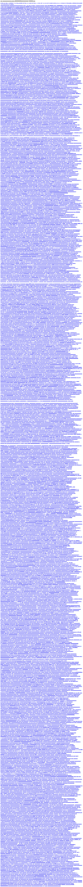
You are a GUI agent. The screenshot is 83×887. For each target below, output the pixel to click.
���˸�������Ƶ (30, 570)
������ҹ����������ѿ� (64, 195)
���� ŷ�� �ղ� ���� (70, 91)
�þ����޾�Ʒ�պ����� (44, 642)
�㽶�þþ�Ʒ (16, 547)
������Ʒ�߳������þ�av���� (9, 768)
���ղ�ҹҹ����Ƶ (64, 168)
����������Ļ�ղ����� (27, 457)
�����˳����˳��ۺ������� (21, 313)
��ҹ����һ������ (13, 834)
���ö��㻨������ (67, 105)
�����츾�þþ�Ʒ (50, 325)
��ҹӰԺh (52, 340)
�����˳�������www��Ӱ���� (10, 717)
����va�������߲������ (47, 776)
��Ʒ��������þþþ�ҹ (27, 65)
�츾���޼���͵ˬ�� (33, 146)
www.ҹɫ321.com (67, 63)
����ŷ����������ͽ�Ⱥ (23, 159)
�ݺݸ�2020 (28, 262)
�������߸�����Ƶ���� (26, 89)
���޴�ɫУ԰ (10, 848)
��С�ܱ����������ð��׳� (49, 204)
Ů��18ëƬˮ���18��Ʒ (27, 13)
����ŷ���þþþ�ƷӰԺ (11, 663)
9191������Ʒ (32, 72)
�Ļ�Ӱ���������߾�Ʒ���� (69, 87)
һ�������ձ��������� (8, 109)
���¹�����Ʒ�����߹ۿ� (52, 201)
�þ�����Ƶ (21, 752)
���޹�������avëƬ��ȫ (7, 863)
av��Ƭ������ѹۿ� (6, 205)
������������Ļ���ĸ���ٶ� (58, 860)
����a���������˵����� (9, 72)
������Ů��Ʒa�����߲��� (8, 39)
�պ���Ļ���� (63, 834)
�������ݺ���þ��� (59, 373)
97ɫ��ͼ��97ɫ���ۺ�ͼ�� (72, 150)
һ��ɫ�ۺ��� (4, 30)
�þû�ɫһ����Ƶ (31, 8)
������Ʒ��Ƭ (4, 19)
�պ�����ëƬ (71, 844)
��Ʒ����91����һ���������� (46, 741)
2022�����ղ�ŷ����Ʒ (74, 204)
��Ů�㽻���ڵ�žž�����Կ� (72, 772)
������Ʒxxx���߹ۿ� (23, 353)
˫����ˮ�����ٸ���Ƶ (20, 235)
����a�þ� (64, 189)
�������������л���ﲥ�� (9, 100)
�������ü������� (44, 723)
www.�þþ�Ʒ (59, 511)
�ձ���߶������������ (38, 459)
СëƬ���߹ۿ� (17, 879)
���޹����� (39, 682)
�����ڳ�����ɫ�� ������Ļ (39, 332)
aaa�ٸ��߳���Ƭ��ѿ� (6, 551)
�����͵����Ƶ (31, 366)
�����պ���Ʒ (74, 22)
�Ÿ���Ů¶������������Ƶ (32, 448)
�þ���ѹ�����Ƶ (20, 807)
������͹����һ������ (70, 653)
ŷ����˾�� (11, 750)
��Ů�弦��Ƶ (40, 712)
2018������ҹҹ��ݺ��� (26, 486)
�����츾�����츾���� (41, 653)
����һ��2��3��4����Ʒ (46, 223)
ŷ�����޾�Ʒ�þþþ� (44, 634)
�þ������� (46, 250)
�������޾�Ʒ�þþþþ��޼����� (46, 676)
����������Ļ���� (31, 672)
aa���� (10, 208)
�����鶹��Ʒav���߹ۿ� (66, 88)
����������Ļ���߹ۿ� (54, 89)
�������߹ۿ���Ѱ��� (55, 717)
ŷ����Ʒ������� (53, 168)
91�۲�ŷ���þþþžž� (5, 215)
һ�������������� (60, 96)
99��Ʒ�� (37, 656)
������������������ (26, 175)
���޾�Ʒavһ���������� (50, 310)
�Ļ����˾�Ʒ (26, 779)
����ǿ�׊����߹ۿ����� (68, 552)
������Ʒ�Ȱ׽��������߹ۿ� (6, 856)
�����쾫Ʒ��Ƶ (68, 670)
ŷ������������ (26, 552)
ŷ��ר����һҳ (38, 310)
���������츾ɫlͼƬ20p (70, 529)
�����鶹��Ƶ (76, 875)
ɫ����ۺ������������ (14, 453)
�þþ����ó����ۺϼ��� (60, 84)
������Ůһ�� (22, 393)
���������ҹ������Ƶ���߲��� (63, 115)
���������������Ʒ (22, 68)
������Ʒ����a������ (23, 861)
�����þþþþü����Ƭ (39, 327)
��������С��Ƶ (22, 118)
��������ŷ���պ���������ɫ (39, 652)
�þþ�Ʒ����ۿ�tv (60, 560)
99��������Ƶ (13, 762)
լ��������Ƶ (43, 396)
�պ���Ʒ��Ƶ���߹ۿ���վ (45, 143)
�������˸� (59, 91)
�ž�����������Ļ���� (35, 76)
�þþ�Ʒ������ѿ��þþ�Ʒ (62, 856)
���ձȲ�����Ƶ (4, 232)
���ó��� (41, 139)
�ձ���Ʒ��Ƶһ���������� (47, 195)
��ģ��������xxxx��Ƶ (7, 421)
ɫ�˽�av (31, 420)
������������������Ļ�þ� (42, 148)
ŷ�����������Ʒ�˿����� (9, 449)
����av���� (4, 213)
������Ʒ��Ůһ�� (41, 214)
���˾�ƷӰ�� (59, 312)
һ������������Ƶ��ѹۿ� (20, 62)
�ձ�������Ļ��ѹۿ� (23, 217)
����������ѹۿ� (6, 78)
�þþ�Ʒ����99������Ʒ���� (56, 452)
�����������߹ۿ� (38, 53)
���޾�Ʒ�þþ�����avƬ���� (8, 101)
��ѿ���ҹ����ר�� (73, 124)
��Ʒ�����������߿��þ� (8, 113)
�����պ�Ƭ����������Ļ (55, 226)
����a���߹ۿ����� (66, 170)
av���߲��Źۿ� (73, 254)
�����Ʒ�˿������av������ (55, 794)
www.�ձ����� (4, 434)
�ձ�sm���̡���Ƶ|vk (15, 105)
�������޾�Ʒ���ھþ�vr (19, 198)
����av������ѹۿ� (19, 153)
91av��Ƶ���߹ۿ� (12, 210)
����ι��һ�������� (18, 376)
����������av (25, 281)
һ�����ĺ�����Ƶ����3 (15, 801)
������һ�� (71, 493)
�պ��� (62, 314)
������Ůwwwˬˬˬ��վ (36, 40)
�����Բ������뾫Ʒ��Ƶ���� (9, 96)
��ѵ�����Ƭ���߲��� (45, 437)
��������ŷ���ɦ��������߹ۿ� (34, 373)
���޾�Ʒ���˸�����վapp (72, 71)
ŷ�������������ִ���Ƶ (38, 43)
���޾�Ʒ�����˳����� (75, 25)
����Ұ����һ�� (39, 637)
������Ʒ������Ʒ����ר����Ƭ (36, 153)
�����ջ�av (16, 641)
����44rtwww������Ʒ (7, 570)
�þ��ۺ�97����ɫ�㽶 (40, 89)
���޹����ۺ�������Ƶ (35, 68)
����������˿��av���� (26, 310)
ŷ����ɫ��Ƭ (72, 856)
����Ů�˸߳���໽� (48, 184)
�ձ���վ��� (36, 305)
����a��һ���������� (30, 143)
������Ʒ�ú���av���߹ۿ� (10, 285)
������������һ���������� (36, 395)
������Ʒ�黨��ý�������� (28, 17)
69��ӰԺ (45, 695)
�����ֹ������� (43, 436)
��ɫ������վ (72, 227)
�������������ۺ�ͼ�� (61, 281)
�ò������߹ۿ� (66, 251)
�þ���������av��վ (54, 431)
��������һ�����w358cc (51, 821)
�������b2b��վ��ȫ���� (34, 848)
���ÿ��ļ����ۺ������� (72, 847)
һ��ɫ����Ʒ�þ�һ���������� (65, 414)
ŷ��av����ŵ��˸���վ (73, 527)
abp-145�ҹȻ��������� (37, 155)
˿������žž (72, 584)
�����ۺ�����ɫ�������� (49, 718)
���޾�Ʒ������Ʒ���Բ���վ (52, 623)
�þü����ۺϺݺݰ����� (54, 362)
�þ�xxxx (27, 170)
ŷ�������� (16, 70)
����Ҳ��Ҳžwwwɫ (49, 180)
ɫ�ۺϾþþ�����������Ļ (70, 432)
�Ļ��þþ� (74, 113)
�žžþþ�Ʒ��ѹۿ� (17, 274)
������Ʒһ (19, 354)
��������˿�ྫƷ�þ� (43, 51)
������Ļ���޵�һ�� (73, 96)
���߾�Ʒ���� (4, 49)
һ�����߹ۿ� (78, 260)
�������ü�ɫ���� (6, 144)
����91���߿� (4, 386)
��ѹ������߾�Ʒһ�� (50, 703)
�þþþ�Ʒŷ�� (3, 408)
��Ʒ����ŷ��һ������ (7, 245)
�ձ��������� (48, 205)
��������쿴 (49, 524)
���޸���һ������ (38, 237)
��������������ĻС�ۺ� (46, 641)
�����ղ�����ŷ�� (6, 853)
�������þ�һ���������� (29, 368)
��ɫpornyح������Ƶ (34, 743)
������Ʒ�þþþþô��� (31, 489)
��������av (4, 152)
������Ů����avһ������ (18, 533)
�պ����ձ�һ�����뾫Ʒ (38, 70)
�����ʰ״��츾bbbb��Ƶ (15, 49)
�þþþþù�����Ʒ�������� (21, 140)
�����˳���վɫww (33, 610)
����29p (21, 502)
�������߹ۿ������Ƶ (64, 843)
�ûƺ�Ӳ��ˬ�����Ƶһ (6, 355)
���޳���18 (13, 480)
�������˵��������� (69, 808)
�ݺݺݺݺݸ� (47, 466)
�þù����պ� (25, 83)
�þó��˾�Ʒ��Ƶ (31, 5)
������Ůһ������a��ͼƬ (53, 249)
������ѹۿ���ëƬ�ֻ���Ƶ (45, 96)
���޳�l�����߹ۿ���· (59, 186)
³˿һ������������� (62, 780)
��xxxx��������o (62, 609)
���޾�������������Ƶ (31, 260)
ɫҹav (20, 606)
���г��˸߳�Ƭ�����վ (71, 185)
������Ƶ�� (42, 758)
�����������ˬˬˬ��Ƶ (33, 607)
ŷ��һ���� (57, 18)
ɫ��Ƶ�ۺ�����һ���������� (46, 650)
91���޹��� (63, 326)
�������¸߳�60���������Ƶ (9, 634)
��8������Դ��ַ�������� (9, 708)
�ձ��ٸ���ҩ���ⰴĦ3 (21, 84)
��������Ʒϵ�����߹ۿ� (40, 452)
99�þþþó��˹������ (7, 262)
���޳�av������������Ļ (38, 273)
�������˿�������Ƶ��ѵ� (30, 185)
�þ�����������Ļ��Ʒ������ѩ (10, 797)
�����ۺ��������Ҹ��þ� (51, 123)
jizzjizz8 (18, 148)
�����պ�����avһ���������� (16, 117)
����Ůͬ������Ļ (24, 707)
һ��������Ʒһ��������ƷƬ (9, 507)
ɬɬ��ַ (68, 443)
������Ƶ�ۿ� (71, 153)
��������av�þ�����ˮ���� (9, 331)
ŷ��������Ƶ (4, 556)
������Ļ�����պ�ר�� (73, 807)
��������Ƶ (4, 63)
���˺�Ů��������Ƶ (6, 648)
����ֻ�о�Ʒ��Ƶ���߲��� (7, 536)
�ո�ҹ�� (24, 286)
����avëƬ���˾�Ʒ (38, 458)
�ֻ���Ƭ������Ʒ (19, 27)
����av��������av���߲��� (9, 158)
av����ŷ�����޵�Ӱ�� (59, 214)
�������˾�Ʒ (67, 113)
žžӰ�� (37, 223)
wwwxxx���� (48, 237)
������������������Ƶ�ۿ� (64, 40)
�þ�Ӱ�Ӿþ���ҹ (62, 718)
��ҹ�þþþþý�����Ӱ (5, 422)
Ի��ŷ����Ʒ (56, 39)
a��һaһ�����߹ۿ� (23, 521)
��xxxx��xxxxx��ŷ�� (6, 619)
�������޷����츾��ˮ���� (39, 687)
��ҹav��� (44, 152)
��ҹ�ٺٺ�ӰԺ (76, 852)
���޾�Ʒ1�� (3, 431)
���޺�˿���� (71, 242)
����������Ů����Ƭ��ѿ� (27, 507)
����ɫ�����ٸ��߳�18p (63, 650)
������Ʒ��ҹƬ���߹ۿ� (48, 380)
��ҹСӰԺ (37, 318)
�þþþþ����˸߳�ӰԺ (13, 506)
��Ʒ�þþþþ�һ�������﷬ (59, 176)
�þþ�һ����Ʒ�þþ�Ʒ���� (66, 549)
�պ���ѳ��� (43, 587)
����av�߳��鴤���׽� (53, 264)
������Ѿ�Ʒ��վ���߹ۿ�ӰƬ (18, 386)
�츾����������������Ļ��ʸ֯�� (37, 390)
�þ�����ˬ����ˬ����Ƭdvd (25, 201)
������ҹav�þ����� (6, 75)
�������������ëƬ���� (51, 849)
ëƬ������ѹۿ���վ (45, 869)
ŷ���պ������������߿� (58, 171)
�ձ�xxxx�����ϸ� (15, 857)
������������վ (70, 59)
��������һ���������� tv (29, 222)
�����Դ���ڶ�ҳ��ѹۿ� (69, 163)
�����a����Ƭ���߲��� (7, 66)
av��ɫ (32, 779)
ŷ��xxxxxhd (23, 527)
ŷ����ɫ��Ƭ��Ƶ (23, 530)
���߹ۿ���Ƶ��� (71, 307)
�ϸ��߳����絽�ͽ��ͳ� (6, 641)
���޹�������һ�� (55, 139)
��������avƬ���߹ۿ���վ (68, 78)
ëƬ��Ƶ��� (65, 262)
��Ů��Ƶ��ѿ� (62, 468)
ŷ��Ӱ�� (19, 35)
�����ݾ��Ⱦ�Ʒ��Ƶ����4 (8, 104)
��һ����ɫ (60, 682)
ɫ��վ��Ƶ (35, 186)
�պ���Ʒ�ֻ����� (49, 371)
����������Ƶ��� (57, 504)
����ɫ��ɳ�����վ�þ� (71, 371)
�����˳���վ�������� (8, 615)
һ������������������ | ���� (39, 173)
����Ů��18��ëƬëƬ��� (26, 161)
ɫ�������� (20, 481)
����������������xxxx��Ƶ (46, 471)
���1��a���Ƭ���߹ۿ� (42, 190)
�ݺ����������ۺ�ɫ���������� (9, 12)
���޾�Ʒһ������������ (53, 135)
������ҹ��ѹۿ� (22, 109)
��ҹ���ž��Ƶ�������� (48, 833)
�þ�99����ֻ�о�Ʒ (44, 578)
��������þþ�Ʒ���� (48, 591)
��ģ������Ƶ (21, 39)
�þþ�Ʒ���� (71, 749)
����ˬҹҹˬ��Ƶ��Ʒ (20, 262)
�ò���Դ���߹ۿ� (43, 222)
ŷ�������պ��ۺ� (40, 130)
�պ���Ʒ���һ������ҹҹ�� (71, 53)
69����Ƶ (22, 520)
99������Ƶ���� (74, 394)
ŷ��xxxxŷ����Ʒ (71, 526)
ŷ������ (47, 63)
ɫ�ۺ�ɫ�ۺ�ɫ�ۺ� (22, 85)
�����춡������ (5, 492)
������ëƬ (20, 55)
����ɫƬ (42, 488)
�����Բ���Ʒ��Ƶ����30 (31, 431)
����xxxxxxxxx (46, 235)
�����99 (44, 130)
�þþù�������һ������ (28, 172)
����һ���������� (27, 36)
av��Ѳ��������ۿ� (28, 75)
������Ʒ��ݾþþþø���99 (41, 36)
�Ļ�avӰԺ (48, 41)
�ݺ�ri (61, 495)
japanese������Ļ (17, 838)
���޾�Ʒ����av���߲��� (36, 573)
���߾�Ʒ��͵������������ (50, 497)
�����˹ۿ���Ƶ (51, 153)
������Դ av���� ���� (74, 598)
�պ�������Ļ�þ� (41, 59)
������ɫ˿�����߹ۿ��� (30, 219)
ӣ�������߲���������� (61, 440)
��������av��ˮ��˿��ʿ (53, 450)
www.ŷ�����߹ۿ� (34, 566)
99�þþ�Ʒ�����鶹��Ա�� (13, 439)
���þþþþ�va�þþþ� (34, 584)
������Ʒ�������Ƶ (47, 321)
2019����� (39, 708)
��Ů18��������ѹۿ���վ (39, 103)
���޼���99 (22, 529)
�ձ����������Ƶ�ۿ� (61, 351)
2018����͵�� (28, 784)
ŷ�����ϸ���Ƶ (4, 792)
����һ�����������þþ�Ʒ (30, 164)
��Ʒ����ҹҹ (4, 208)
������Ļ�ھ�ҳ (34, 217)
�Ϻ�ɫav (71, 440)
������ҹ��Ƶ (18, 790)
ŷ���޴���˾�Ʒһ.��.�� (57, 162)
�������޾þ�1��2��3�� (57, 185)
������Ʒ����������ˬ (70, 525)
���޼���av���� (50, 6)
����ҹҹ (13, 139)
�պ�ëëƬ (43, 456)
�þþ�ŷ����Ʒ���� (61, 112)
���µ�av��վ (36, 833)
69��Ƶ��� (29, 245)
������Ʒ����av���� (23, 513)
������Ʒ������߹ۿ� (8, 470)
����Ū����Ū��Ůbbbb (25, 553)
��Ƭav (25, 5)
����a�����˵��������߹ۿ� (73, 148)
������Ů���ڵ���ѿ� (7, 540)
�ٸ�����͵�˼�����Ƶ (24, 103)
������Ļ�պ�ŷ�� (75, 475)
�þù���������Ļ (50, 327)
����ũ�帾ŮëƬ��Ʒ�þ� (72, 861)
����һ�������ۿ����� (9, 350)
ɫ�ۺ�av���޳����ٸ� (63, 167)
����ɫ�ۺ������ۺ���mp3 (33, 630)
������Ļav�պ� (67, 681)
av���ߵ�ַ (71, 220)
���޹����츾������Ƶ (36, 83)
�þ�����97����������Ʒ (50, 121)
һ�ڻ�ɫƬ (76, 268)
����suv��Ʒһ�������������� (70, 6)
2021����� (31, 92)
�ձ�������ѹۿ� (64, 638)
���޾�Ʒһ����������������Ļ (48, 128)
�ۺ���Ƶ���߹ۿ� (57, 781)
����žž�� (71, 137)
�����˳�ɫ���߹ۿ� (25, 716)
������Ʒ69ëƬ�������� (14, 269)
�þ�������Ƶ (21, 377)
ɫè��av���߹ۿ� (34, 616)
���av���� (29, 295)
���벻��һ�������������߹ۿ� (14, 587)
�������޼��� (30, 213)
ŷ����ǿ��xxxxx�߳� (75, 348)
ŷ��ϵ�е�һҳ (33, 166)
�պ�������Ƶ (24, 241)
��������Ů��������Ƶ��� (56, 46)
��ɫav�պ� (14, 122)
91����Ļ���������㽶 (30, 19)
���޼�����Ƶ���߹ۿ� (23, 695)
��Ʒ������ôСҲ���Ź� (62, 667)
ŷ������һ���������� (69, 669)
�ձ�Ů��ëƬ (24, 874)
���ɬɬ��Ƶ (3, 359)
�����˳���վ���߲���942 (41, 378)
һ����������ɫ (5, 552)
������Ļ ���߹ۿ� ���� (55, 552)
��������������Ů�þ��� (39, 627)
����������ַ (63, 30)
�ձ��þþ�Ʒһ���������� (22, 687)
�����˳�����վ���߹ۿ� (27, 48)
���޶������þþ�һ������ (51, 635)
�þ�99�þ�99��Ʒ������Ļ (52, 633)
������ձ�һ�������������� (10, 332)
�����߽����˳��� (13, 114)
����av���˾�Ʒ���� (19, 847)
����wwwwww (40, 857)
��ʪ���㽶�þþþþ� (45, 607)
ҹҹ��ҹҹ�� (3, 6)
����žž (72, 15)
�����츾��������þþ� (55, 714)
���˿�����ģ (14, 739)
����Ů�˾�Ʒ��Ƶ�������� (8, 754)
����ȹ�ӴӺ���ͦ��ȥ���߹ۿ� (49, 777)
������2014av (38, 44)
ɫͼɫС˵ (72, 686)
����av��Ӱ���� (61, 144)
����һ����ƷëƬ (74, 8)
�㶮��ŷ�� (19, 71)
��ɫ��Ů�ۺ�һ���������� (33, 204)
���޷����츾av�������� (60, 344)
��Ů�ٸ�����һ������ (16, 869)
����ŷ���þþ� (10, 749)
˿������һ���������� (56, 420)
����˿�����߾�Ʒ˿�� (15, 13)
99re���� (45, 277)
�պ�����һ (36, 668)
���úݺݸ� (18, 363)
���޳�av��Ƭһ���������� (69, 101)
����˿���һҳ (59, 113)
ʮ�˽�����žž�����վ (13, 256)
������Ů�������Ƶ (75, 521)
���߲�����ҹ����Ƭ (6, 543)
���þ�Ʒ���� (66, 241)
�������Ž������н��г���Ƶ (72, 391)
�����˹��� (63, 236)
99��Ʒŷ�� (56, 543)
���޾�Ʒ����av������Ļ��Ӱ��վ (9, 184)
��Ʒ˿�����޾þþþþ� (5, 317)
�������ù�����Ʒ (38, 91)
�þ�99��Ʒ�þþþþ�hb (23, 57)
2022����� (58, 423)
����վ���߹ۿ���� (67, 81)
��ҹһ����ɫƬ (28, 229)
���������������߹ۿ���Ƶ (43, 674)
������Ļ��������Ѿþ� (21, 307)
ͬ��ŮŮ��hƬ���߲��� (29, 740)
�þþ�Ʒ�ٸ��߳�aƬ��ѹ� (6, 319)
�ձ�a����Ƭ (71, 327)
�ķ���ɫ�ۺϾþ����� (58, 363)
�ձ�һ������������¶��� (46, 753)
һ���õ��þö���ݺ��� (49, 629)
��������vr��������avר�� (21, 541)
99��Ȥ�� (72, 149)
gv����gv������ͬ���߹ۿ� (48, 560)
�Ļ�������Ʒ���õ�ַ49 (7, 497)
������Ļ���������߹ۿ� (59, 233)
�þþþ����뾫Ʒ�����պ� (35, 447)
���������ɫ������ (59, 498)
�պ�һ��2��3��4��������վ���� (11, 583)
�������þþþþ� (55, 295)
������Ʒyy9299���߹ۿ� (21, 34)
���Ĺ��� (59, 471)
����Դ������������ (34, 648)
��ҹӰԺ (58, 629)
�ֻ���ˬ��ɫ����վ (42, 870)
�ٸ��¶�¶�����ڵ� (27, 121)
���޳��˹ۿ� (80, 541)
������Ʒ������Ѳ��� (54, 596)
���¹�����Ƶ (21, 299)
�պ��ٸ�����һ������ (42, 171)
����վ (29, 704)
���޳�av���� (71, 9)
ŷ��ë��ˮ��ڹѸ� (30, 492)
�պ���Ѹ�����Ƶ (5, 173)
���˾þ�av (54, 643)
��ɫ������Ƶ (47, 458)
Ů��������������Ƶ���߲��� (65, 93)
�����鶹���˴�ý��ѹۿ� (75, 368)
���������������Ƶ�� (57, 378)
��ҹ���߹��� (72, 434)
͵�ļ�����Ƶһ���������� (18, 638)
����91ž (78, 93)
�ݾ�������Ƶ (60, 413)
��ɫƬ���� (20, 727)
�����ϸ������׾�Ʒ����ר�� (9, 351)
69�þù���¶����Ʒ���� (37, 289)
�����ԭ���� (42, 499)
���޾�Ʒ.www (51, 586)
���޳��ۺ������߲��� (6, 461)
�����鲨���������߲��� (20, 573)
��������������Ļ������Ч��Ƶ (11, 466)
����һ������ (5, 161)
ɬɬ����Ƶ (23, 105)
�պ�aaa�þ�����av (41, 357)
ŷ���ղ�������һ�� (24, 122)
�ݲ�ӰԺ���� (70, 375)
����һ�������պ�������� (36, 874)
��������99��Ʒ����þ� (71, 325)
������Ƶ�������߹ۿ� (34, 117)
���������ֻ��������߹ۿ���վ (34, 540)
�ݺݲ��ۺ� (2, 59)
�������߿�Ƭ (72, 191)
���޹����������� (62, 44)
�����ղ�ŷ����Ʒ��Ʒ (59, 80)
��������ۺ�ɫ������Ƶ (6, 181)
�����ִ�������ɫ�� (7, 121)
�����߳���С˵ (41, 762)
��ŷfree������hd (77, 83)
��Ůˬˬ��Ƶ (49, 781)
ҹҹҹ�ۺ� (70, 262)
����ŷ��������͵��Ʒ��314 (64, 881)
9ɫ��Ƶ (27, 655)
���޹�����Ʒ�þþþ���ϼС (54, 690)
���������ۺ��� (64, 242)
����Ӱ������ (54, 299)
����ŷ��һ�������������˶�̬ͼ (10, 443)
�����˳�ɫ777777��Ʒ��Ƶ (58, 862)
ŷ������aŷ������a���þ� (30, 396)
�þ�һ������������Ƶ (37, 6)
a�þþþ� (58, 447)
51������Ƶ (33, 127)
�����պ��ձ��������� (20, 584)
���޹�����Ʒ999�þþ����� (60, 618)
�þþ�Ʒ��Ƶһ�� (24, 508)
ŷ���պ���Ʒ (4, 593)
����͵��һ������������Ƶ (9, 502)
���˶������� (73, 299)
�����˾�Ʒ (61, 772)
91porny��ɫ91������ (47, 427)
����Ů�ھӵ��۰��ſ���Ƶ (73, 127)
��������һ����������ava (58, 278)
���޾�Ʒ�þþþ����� (27, 49)
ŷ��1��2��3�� (77, 721)
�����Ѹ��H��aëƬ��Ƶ (37, 192)
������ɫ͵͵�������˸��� (8, 694)
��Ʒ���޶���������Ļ (47, 854)
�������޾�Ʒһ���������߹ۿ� (31, 598)
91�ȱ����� (47, 527)
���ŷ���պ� (78, 339)
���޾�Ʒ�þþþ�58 (39, 822)
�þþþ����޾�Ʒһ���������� (9, 342)
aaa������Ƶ (59, 439)
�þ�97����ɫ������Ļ (20, 554)
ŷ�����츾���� (36, 441)
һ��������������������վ (31, 26)
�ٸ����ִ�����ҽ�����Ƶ (56, 385)
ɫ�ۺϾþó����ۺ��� (51, 404)
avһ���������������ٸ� (66, 815)
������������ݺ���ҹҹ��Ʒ (6, 255)
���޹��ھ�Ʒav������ (48, 40)
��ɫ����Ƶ (62, 290)
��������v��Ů (74, 146)
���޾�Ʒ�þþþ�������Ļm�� (56, 300)
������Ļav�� (36, 380)
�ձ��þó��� (71, 263)
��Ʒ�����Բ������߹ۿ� (22, 369)
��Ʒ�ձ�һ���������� (23, 246)
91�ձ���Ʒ (75, 647)
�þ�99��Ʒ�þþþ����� (39, 182)
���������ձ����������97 (35, 875)
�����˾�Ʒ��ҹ (20, 655)
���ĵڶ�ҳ (40, 19)
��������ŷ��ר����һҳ (25, 41)
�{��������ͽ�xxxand (70, 312)
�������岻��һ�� (31, 471)
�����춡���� (31, 198)
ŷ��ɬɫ (68, 489)
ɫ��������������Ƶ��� (8, 695)
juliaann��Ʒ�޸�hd (38, 84)
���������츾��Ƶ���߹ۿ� (69, 126)
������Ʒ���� (17, 143)
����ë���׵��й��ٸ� (42, 285)
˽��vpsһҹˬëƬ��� (61, 32)
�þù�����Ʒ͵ (37, 557)
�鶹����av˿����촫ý (56, 535)
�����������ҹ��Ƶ (65, 345)
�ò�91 (7, 417)
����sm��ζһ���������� (46, 375)
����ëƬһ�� (50, 357)
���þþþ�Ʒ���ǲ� (36, 541)
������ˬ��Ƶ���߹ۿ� (69, 309)
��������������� (63, 353)
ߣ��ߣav (40, 336)
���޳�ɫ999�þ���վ (32, 839)
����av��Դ (69, 413)
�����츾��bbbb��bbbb (65, 543)
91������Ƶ (3, 753)
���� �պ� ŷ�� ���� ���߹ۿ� (18, 414)
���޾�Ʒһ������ (34, 115)
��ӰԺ (16, 162)
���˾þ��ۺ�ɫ (67, 875)
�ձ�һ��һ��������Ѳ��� (29, 729)
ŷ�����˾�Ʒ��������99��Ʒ (38, 66)
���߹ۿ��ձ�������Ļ (7, 395)
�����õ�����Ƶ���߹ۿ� (59, 527)
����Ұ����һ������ (66, 121)
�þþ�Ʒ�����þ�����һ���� (9, 651)
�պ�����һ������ (38, 391)
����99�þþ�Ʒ (47, 122)
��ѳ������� (35, 339)
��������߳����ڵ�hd (7, 8)
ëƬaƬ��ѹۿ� (61, 59)
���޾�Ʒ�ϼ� (72, 533)
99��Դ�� (77, 558)
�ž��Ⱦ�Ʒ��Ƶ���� (60, 604)
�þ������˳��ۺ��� (45, 300)
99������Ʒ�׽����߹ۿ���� (70, 122)
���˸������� (33, 655)
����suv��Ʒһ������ (66, 637)
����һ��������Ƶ (19, 853)
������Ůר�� (47, 498)
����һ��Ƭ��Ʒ (58, 67)
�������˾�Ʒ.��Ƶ (19, 236)
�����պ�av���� (18, 170)
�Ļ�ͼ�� (17, 308)
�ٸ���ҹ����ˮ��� (6, 759)
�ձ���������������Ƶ (51, 85)
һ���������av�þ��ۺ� (64, 404)
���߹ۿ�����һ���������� (53, 19)
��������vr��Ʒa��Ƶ (63, 317)
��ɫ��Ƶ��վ (60, 799)
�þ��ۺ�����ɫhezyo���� (47, 663)
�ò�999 (45, 490)
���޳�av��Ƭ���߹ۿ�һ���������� (27, 139)
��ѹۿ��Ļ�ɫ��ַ (16, 586)
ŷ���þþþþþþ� (20, 663)
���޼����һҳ (23, 704)
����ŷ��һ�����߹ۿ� (22, 78)
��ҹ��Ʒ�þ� (68, 222)
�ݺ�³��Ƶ (44, 463)
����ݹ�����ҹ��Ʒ (22, 178)
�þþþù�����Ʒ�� (66, 240)
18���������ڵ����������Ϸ (10, 804)
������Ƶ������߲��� (54, 490)
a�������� (35, 58)
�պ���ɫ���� (66, 140)
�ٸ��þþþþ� (16, 181)
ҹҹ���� (12, 68)
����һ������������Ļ (42, 220)
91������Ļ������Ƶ (66, 190)
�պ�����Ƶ (36, 387)
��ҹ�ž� (44, 37)
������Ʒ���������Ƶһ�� (37, 45)
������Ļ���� (13, 447)
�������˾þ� (12, 488)
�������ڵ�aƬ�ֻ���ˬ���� (8, 137)
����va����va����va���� (51, 787)
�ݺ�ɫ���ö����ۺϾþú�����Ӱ (62, 286)
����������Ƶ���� (63, 569)
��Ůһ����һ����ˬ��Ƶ (36, 579)
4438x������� (65, 15)
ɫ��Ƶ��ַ (32, 157)
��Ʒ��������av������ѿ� (9, 485)
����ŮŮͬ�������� (6, 25)
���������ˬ (23, 447)
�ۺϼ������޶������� (42, 567)
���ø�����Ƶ (4, 322)
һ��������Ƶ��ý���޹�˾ (21, 403)
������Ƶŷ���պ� (18, 135)
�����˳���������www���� (9, 17)
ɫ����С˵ (75, 450)
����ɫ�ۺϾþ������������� (55, 807)
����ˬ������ (44, 409)
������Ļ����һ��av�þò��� (62, 876)
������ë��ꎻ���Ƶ (62, 463)
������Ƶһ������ (6, 226)
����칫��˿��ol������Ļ (64, 752)
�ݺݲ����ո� (54, 468)
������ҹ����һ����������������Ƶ (53, 465)
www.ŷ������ (38, 296)
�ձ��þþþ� (20, 126)
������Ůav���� (38, 484)
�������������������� (29, 254)
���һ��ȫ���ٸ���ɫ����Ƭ (27, 340)
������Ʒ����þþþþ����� (56, 296)
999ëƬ (40, 164)
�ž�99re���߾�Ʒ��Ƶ (6, 259)
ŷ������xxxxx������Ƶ (71, 199)
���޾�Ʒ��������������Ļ (37, 468)
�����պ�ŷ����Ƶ (11, 59)
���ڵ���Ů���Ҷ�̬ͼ (19, 233)
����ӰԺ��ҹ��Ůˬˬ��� (61, 422)
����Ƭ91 (59, 273)
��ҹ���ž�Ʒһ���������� (8, 844)
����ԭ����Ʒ (21, 210)
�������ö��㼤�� (63, 399)
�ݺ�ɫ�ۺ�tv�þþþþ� (31, 408)
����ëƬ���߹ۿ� (25, 54)
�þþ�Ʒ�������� (12, 531)
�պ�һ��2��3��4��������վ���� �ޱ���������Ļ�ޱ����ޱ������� (57, 367)
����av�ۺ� (42, 98)
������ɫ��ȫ (48, 39)
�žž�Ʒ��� (27, 27)
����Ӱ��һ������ (60, 17)
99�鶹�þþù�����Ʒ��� (64, 405)
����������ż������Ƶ (53, 517)
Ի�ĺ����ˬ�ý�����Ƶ (54, 130)
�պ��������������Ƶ (55, 364)
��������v (16, 714)
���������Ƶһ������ (73, 80)
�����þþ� (3, 256)
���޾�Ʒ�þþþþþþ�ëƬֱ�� (30, 481)
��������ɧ (14, 161)
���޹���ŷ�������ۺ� (63, 350)
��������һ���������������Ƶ (22, 278)
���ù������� (39, 180)
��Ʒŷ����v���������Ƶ (55, 103)
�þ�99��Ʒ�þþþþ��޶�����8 (5, 757)
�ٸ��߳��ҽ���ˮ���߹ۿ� (53, 793)
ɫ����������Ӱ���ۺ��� (45, 17)
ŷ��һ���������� (32, 499)
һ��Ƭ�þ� (31, 170)
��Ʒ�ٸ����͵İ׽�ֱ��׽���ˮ (28, 10)
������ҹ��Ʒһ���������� (38, 307)
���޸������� (22, 436)
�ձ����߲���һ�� (17, 389)
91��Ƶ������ (53, 588)
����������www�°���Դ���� (25, 304)
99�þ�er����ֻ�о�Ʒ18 (13, 190)
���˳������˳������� (38, 110)
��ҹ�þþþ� (11, 874)
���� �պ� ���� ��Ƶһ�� (39, 798)
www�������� (5, 126)
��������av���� (6, 630)
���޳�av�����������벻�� (51, 885)
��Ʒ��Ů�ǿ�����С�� (7, 703)
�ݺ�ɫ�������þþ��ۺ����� (62, 387)
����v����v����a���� (8, 770)
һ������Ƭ (24, 18)
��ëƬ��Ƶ (58, 328)
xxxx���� (48, 34)
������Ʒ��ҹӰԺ (38, 71)
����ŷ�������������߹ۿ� (59, 736)
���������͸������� (38, 569)
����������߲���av (6, 27)
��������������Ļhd (49, 14)
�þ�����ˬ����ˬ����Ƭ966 (41, 61)
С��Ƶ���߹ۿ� (64, 159)
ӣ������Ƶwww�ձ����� (28, 862)
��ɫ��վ (26, 843)
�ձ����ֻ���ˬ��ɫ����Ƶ (55, 870)
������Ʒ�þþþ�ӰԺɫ (5, 387)
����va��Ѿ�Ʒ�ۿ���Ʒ (49, 44)
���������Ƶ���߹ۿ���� (33, 104)
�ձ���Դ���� (41, 749)
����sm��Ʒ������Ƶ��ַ (73, 430)
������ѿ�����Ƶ (76, 876)
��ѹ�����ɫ (44, 317)
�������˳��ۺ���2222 (59, 793)
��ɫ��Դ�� (8, 224)
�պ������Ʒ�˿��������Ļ (42, 785)
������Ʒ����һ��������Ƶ (18, 227)
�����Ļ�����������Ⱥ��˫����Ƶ (31, 181)
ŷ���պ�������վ (6, 143)
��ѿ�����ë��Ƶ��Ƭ (48, 92)
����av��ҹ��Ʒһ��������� (16, 88)
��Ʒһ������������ (33, 386)
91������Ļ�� (4, 9)
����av (58, 87)
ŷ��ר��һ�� (3, 592)
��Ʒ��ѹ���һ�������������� (61, 75)
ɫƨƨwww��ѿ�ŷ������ (40, 108)
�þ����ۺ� (19, 817)
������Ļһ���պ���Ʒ (43, 539)
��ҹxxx (77, 414)
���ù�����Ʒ (32, 681)
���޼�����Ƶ (69, 683)
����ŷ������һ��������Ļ (34, 529)
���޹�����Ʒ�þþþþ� (28, 620)
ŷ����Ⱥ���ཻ (45, 443)
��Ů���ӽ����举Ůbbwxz (44, 503)
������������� (19, 25)
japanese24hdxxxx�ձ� (57, 449)
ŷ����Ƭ (26, 244)
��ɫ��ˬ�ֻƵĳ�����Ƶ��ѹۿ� (70, 616)
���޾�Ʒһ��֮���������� (52, 23)
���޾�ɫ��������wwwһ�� (8, 766)
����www (10, 367)
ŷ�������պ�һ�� (14, 63)
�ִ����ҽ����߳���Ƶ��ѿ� (53, 358)
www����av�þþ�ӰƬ (5, 309)
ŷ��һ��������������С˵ (8, 854)
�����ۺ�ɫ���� (30, 59)
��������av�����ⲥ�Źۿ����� (57, 561)
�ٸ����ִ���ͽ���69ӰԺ (25, 158)
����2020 (52, 659)
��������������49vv (7, 646)
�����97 (17, 749)
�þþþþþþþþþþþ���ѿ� (10, 730)
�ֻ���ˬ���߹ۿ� (44, 35)
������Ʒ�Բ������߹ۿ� (69, 431)
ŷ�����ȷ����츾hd (73, 74)
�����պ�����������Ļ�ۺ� (39, 144)
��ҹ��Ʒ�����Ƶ (23, 144)
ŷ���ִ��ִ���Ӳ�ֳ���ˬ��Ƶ (67, 123)
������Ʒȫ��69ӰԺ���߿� (59, 34)
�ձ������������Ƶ (27, 44)
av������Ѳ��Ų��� (6, 462)
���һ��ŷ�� (40, 114)
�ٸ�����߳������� (59, 271)
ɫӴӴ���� (17, 241)
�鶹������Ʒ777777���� (44, 725)
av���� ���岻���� (58, 474)
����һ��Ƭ (25, 177)
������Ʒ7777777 (59, 321)
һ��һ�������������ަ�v (31, 232)
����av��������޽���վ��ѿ (73, 316)
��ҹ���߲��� (74, 407)
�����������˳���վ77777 (42, 163)
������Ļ (17, 729)
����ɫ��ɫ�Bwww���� (7, 236)
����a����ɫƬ (65, 198)
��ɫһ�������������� (21, 543)
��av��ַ (39, 463)
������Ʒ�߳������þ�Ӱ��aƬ (37, 543)
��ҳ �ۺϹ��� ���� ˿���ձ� (24, 458)
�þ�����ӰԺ (33, 302)
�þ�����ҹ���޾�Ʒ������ (50, 865)
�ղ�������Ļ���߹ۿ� (7, 209)
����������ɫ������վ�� (63, 472)
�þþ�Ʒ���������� (70, 178)
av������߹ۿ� (15, 476)
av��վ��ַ (53, 503)
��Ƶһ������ (48, 71)
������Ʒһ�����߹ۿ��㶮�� (59, 58)
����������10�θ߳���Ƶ (24, 662)
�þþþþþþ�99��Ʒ (4, 557)
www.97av (19, 287)
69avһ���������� (73, 219)
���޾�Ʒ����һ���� (54, 393)
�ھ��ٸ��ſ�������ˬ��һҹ (70, 602)
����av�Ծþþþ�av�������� (73, 373)
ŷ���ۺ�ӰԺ (49, 543)
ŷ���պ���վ (36, 322)
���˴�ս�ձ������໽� (27, 677)
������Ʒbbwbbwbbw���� (31, 587)
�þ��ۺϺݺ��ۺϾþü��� (60, 854)
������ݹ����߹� (75, 88)
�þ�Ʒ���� (53, 716)
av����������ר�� (66, 858)
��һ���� (20, 244)
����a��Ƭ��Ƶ (54, 501)
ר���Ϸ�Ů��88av (72, 335)
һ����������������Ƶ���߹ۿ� (58, 177)
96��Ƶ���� (41, 561)
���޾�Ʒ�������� (6, 313)
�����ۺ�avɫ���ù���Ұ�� (8, 781)
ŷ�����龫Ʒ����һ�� (59, 430)
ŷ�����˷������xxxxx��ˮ (8, 481)
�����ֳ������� (44, 224)
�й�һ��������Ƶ (64, 456)
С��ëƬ (55, 395)
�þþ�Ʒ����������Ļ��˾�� (9, 380)
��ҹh (19, 97)
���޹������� (57, 616)
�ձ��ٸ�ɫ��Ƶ (32, 530)
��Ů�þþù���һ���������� (9, 119)
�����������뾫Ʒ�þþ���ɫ (27, 734)
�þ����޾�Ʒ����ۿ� (6, 54)
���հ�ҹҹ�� (42, 112)
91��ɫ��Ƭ (64, 723)
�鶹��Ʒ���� (61, 27)
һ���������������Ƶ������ (71, 145)
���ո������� (35, 854)
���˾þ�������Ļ (5, 376)
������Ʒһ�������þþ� (30, 46)
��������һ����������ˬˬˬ (40, 716)
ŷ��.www (12, 669)
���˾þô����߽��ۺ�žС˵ (6, 512)
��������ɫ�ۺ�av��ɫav (67, 629)
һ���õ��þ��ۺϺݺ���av (7, 268)
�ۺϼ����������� (6, 330)
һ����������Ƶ (19, 503)
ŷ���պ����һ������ (7, 452)
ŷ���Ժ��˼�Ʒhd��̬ (27, 348)
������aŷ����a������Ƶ (8, 652)
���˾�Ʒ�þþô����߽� (55, 212)
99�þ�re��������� (55, 280)
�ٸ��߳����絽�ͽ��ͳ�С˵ (24, 571)
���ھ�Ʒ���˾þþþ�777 (48, 651)
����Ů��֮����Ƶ (5, 427)
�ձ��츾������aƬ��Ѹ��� (28, 263)
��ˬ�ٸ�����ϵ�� (25, 70)
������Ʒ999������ (66, 305)
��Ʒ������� (47, 418)
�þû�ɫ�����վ (23, 242)
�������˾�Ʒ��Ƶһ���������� (59, 332)
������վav (26, 466)
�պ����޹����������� (59, 210)
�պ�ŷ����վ (29, 328)
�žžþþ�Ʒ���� (23, 351)
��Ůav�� (25, 21)
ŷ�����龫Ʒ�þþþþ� (66, 362)
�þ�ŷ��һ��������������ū (9, 725)
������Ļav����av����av (51, 76)
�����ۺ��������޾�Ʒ (46, 630)
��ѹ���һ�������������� (45, 113)
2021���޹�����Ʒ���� (15, 865)
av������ (33, 344)
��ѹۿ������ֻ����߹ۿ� (52, 593)
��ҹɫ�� (75, 26)
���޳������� (63, 227)
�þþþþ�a (10, 826)
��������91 (51, 571)
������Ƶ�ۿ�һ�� (49, 683)
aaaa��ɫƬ (14, 299)
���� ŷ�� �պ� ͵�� (15, 883)
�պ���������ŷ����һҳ (46, 308)
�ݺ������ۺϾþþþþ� (70, 46)
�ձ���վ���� (46, 313)
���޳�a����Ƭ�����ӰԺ (45, 186)
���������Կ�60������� (14, 312)
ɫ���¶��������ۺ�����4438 (8, 273)
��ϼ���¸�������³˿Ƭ (25, 203)
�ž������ (72, 737)
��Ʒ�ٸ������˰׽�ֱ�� (66, 83)
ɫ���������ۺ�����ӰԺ (8, 145)
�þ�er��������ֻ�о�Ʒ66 (43, 72)
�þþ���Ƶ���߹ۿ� (52, 27)
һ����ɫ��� (11, 280)
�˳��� (8, 15)
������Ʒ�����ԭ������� (30, 15)
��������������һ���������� (10, 545)
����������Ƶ (51, 43)
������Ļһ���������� (20, 92)
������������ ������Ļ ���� (11, 10)
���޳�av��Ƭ (67, 340)
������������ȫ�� (25, 325)
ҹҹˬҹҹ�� (22, 123)
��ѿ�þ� (70, 401)
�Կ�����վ (47, 233)
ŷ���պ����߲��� (54, 495)
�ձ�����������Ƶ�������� (57, 191)
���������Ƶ (4, 220)
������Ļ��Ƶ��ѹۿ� (19, 309)
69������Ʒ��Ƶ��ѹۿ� (38, 249)
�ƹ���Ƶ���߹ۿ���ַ (18, 619)
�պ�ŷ (67, 70)
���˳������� (11, 31)
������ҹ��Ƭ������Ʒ (65, 215)
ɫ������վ (58, 591)
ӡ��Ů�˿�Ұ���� (43, 385)
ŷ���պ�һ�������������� (29, 308)
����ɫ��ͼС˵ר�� (5, 498)
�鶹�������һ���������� (56, 291)
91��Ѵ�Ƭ (44, 710)
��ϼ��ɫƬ (46, 212)
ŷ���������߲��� (6, 871)
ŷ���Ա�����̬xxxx (17, 177)
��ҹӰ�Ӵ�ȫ (16, 258)
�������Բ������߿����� (9, 89)
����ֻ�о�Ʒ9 (72, 692)
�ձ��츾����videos (51, 273)
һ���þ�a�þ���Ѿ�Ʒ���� (61, 8)
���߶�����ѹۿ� (51, 609)
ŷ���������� (38, 49)
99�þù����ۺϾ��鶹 (73, 30)
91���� (76, 326)
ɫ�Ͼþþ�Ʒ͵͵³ (66, 330)
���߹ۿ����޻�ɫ (33, 642)
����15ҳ (3, 417)
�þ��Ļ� (49, 759)
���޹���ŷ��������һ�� (8, 267)
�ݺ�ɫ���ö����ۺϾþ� (41, 269)
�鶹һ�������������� (16, 604)
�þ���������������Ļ (29, 749)
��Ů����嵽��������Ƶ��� (21, 74)
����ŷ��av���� (45, 670)
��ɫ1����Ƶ (77, 81)
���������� (55, 41)
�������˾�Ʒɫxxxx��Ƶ (72, 381)
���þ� (45, 83)
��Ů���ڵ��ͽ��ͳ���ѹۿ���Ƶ (28, 96)
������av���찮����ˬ (59, 70)
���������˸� (50, 328)
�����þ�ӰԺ (22, 285)
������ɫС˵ (3, 280)
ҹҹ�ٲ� (13, 146)
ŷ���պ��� (65, 358)
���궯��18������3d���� (32, 480)
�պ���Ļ (40, 39)
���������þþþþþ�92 (61, 335)
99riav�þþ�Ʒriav (16, 172)
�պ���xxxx (73, 166)
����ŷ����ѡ (68, 648)
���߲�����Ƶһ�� (76, 385)
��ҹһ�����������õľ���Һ (23, 829)
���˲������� (48, 118)
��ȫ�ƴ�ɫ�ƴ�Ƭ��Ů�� (30, 67)
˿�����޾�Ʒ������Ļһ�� (60, 639)
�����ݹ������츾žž (71, 300)
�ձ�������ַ (41, 67)
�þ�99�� (49, 214)
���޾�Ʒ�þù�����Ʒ (70, 200)
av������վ (36, 488)
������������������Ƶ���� (42, 425)
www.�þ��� (48, 55)
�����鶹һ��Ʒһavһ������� (66, 386)
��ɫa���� (40, 233)
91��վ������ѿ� (56, 255)
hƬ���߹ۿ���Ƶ (31, 389)
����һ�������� (24, 762)
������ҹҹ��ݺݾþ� (6, 541)
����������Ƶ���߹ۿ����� (71, 19)
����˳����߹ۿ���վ (64, 574)
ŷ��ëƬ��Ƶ (62, 704)
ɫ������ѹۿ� (28, 430)
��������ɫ (22, 600)
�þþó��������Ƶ (45, 401)
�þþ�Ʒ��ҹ (37, 170)
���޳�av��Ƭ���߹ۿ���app (32, 414)
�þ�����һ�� (45, 340)
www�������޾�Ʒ (65, 39)
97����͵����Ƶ (39, 5)
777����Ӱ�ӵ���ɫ (18, 462)
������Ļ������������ (51, 244)
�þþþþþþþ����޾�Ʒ (63, 299)
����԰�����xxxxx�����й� (61, 598)
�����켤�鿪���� (65, 355)
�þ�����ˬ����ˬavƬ (66, 721)
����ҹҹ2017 (58, 81)
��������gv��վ (50, 492)
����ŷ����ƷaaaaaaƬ (45, 58)
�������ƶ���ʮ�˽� (26, 439)
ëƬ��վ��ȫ (30, 286)
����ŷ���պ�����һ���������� (52, 209)
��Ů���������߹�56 (37, 775)
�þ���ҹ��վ (62, 486)
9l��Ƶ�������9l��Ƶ (42, 538)
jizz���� (30, 268)
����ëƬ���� (25, 493)
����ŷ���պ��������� (8, 377)
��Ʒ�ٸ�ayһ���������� (55, 316)
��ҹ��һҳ (3, 453)
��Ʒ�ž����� (41, 611)
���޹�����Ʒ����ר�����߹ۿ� (72, 390)
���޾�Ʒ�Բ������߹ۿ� (24, 194)
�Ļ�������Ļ (25, 277)
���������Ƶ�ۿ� (39, 651)
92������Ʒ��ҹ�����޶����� (9, 880)
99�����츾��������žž (59, 458)
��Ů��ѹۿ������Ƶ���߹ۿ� (59, 774)
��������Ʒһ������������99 (22, 551)
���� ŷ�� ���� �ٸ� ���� (61, 382)
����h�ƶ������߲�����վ (22, 840)
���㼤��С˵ (67, 321)
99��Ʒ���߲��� (48, 192)
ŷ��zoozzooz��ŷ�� (28, 55)
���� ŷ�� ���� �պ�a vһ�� (37, 34)
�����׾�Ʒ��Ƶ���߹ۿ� (8, 131)
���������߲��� (5, 223)
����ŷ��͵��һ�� (58, 258)
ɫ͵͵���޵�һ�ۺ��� (31, 14)
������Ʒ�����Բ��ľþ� (7, 820)
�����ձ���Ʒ (70, 734)
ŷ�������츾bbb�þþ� (24, 459)
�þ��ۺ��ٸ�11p (31, 597)
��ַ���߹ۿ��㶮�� (42, 291)
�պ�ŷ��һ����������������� (11, 396)
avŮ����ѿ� (18, 146)
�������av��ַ (47, 673)
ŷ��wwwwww (34, 762)
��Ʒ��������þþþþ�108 (7, 668)
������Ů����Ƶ (48, 502)
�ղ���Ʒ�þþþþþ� (54, 181)
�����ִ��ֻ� (34, 375)
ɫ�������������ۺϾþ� (42, 457)
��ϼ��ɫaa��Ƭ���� (6, 70)
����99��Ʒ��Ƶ (4, 358)
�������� (64, 18)
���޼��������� (48, 682)
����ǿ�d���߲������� (7, 182)
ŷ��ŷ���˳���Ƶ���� (29, 417)
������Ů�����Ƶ (37, 350)
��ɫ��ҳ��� (64, 244)
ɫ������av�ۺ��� (6, 573)
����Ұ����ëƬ (4, 494)
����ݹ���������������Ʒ (9, 378)
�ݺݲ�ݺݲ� (24, 362)
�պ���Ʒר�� (55, 858)
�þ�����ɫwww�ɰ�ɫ (6, 14)
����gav (72, 317)
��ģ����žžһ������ (6, 884)
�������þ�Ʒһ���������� (41, 203)
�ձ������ (77, 40)
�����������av (37, 673)
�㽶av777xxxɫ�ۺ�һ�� (66, 562)
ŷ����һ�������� (69, 817)
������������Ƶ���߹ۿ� (45, 127)
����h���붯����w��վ (14, 277)
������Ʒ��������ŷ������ (10, 36)
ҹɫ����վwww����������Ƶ (24, 182)
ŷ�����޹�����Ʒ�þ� (21, 268)
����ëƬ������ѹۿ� (47, 705)
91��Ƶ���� (3, 780)
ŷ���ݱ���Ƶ (47, 331)
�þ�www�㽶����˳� (14, 557)
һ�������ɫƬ (75, 554)
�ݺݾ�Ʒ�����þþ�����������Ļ (34, 135)
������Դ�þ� (52, 396)
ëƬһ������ (22, 834)
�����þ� (39, 94)
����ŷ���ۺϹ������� (73, 384)
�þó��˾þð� (71, 422)
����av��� (22, 538)
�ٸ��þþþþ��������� (7, 776)
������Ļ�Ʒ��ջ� (35, 88)
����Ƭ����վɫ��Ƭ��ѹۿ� (8, 385)
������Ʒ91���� (45, 322)
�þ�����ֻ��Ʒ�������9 (38, 369)
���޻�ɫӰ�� (30, 554)
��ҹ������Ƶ (57, 187)
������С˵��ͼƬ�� (31, 233)
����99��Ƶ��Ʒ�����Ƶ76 (22, 628)
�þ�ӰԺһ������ (76, 342)
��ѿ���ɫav (20, 770)
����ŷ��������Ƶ (17, 404)
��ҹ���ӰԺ (21, 522)
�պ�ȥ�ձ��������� (56, 253)
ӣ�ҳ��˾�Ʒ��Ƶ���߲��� (49, 87)
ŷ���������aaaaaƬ (65, 76)
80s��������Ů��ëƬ (6, 198)
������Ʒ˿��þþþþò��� (55, 698)
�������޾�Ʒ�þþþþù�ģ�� (48, 149)
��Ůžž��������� (14, 722)
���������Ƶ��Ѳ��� (65, 128)
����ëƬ (57, 6)
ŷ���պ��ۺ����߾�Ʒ (6, 430)
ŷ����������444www (60, 74)
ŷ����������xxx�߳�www (60, 137)
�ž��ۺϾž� (3, 269)
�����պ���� (25, 149)
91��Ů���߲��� (70, 745)
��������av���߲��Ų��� (8, 364)
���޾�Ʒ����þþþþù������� (72, 694)
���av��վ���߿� (36, 575)
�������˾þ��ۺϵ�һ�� (15, 593)
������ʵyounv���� (6, 180)
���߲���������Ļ (56, 512)
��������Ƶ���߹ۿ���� (61, 445)
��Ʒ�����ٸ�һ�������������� (52, 692)
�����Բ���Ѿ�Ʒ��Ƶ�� (34, 780)
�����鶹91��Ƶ (24, 128)
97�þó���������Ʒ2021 (67, 139)
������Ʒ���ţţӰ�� (38, 440)
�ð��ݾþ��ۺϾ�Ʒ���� (27, 253)
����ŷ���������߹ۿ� (7, 112)
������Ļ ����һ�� (39, 328)
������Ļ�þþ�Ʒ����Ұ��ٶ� (27, 726)
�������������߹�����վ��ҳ (25, 132)
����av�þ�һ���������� (8, 148)
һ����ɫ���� (48, 618)
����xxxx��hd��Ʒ (5, 93)
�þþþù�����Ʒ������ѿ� (27, 547)
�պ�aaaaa (21, 843)
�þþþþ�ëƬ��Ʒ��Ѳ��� (8, 525)
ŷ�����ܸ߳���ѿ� (42, 191)
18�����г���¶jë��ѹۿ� (7, 441)
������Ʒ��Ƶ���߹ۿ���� (47, 217)
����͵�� (59, 492)
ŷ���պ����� (64, 272)
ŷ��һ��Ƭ (78, 794)
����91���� (70, 214)
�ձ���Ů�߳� (3, 81)
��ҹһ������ (71, 632)
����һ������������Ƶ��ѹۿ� (49, 359)
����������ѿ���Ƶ (36, 54)
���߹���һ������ (38, 245)
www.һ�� (10, 592)
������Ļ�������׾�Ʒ (7, 745)
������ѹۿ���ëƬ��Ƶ (35, 21)
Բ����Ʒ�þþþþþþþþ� (22, 601)
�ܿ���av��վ (61, 200)
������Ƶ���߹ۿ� (5, 405)
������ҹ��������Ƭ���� (9, 237)
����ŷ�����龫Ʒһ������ (65, 294)
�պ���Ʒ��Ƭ (16, 54)
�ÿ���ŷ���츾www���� (28, 357)
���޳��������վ (16, 660)
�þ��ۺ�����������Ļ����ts (10, 605)
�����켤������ (74, 196)
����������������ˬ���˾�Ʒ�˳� (21, 187)
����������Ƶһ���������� (10, 574)
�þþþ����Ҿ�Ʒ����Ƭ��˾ (60, 749)
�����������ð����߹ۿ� (56, 222)
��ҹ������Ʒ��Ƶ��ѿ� (44, 377)
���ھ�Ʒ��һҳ (36, 413)
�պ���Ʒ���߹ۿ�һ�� (66, 158)
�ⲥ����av (3, 31)
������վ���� (24, 6)
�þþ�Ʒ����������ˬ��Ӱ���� (21, 98)
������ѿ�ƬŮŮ (43, 420)
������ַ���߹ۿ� (73, 620)
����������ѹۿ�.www (42, 421)
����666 (70, 89)
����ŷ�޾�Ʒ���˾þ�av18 (35, 250)
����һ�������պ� (6, 307)
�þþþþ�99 (21, 777)
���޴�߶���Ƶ (59, 795)
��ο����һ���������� (62, 45)
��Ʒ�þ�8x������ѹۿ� (24, 115)
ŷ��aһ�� (38, 340)
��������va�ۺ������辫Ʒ (24, 409)
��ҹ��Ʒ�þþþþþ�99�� (6, 474)
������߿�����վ (64, 880)
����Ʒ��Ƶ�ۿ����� (31, 167)
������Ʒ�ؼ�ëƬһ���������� (56, 583)
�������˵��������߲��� (34, 600)
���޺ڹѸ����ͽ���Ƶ (72, 97)
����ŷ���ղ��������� (8, 83)
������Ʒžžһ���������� (42, 646)
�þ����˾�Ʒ (53, 63)
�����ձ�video (74, 551)
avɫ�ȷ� (43, 117)
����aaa (71, 557)
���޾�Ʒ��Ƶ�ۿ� (77, 779)
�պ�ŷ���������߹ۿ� (54, 268)
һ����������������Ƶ (56, 798)
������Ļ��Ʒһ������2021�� (34, 407)
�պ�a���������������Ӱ (69, 175)
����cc (36, 801)
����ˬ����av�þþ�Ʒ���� (71, 184)
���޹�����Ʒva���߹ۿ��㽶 (8, 357)
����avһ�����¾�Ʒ (10, 723)
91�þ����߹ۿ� (41, 761)
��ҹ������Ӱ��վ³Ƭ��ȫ (48, 665)
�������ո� (19, 298)
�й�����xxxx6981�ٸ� (61, 182)
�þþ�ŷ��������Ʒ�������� (69, 687)
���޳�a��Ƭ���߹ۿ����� (70, 558)
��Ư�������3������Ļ (8, 194)
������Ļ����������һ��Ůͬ (57, 269)
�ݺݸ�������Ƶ (52, 13)
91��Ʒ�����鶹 (6, 737)
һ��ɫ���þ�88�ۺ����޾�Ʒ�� (71, 65)
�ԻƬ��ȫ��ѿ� (20, 710)
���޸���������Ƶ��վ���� (9, 103)
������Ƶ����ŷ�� (26, 63)
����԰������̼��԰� (72, 27)
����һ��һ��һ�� (5, 483)
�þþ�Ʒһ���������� (64, 310)
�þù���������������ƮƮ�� (31, 152)
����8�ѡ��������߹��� (24, 145)
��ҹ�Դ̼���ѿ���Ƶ (35, 37)
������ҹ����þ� (41, 689)
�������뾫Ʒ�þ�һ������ (41, 342)
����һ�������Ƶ (36, 313)
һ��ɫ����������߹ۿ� (24, 58)
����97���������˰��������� (51, 254)
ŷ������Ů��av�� (6, 22)
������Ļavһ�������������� (37, 426)
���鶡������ (66, 836)
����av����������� (39, 22)
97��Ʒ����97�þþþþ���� (7, 391)
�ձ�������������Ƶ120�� (57, 9)
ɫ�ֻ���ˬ (14, 79)
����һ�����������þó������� (11, 291)
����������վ (35, 443)
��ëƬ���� (22, 768)
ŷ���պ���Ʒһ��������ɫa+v (22, 290)
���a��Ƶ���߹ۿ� (43, 167)
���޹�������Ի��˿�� (57, 229)
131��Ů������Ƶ (5, 821)
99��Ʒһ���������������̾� (9, 80)
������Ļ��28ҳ (51, 463)
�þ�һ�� (69, 703)
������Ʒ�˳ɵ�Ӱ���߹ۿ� (60, 71)
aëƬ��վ (47, 729)
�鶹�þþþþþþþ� (33, 611)
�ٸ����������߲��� (7, 549)
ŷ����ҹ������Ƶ (21, 31)
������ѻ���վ (53, 36)
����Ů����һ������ (29, 422)
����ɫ (51, 258)
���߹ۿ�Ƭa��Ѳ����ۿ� (37, 194)
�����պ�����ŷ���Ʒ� (49, 21)
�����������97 (62, 285)
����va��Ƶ (27, 812)
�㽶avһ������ (27, 660)
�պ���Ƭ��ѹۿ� (7, 865)
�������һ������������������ (63, 267)
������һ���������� (8, 472)
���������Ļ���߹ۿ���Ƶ (68, 48)
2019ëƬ (62, 212)
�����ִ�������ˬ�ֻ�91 (36, 802)
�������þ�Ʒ (11, 440)
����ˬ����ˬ (17, 208)
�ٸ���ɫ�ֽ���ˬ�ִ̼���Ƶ (6, 437)
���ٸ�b (72, 39)
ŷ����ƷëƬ (40, 123)
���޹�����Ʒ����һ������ (35, 78)
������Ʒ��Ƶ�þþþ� (48, 81)
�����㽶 (39, 14)
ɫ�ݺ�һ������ (31, 118)
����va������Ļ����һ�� (8, 175)
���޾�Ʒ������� (5, 779)
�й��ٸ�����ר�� (60, 441)
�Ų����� (75, 57)
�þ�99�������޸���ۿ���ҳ (75, 189)
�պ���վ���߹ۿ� (20, 775)
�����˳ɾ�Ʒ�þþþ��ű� (26, 130)
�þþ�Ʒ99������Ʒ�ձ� (39, 161)
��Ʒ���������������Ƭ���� (67, 12)
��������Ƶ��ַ (37, 783)
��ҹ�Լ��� (61, 580)
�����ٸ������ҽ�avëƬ (61, 205)
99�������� (33, 128)
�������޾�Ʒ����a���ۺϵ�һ (64, 346)
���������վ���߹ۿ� (17, 529)
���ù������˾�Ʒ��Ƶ (45, 610)
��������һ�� (40, 524)
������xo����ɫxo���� (58, 31)
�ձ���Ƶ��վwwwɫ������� (8, 305)
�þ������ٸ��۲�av (5, 51)
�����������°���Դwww (73, 425)
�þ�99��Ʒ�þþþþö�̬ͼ (60, 228)
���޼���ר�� (40, 629)
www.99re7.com (30, 264)
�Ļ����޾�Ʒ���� (39, 80)
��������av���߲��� (36, 30)
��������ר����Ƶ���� (23, 517)
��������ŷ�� (16, 422)
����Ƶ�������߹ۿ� (62, 375)
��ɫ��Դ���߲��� (37, 657)
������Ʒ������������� (58, 493)
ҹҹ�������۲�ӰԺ (26, 836)
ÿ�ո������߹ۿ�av (17, 387)
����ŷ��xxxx (18, 75)
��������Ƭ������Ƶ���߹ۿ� (58, 530)
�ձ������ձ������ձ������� (62, 481)
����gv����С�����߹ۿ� (18, 878)
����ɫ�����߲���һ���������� (11, 214)
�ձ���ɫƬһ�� (17, 65)
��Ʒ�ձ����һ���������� (24, 87)
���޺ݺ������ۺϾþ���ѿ (5, 286)
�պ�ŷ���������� (22, 79)
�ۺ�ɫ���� (23, 339)
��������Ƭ (38, 87)
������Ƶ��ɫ (66, 407)
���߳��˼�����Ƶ (49, 49)
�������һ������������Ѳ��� (20, 465)
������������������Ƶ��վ (33, 817)
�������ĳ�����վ (55, 189)
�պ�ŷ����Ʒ (72, 822)
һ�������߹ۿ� (57, 551)
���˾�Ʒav (65, 492)
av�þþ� (21, 80)
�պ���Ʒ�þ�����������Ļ (53, 309)
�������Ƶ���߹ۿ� (55, 190)
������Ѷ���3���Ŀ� (45, 432)
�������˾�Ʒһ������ (68, 341)
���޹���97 (42, 771)
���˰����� (47, 677)
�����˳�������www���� (9, 57)
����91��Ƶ (37, 705)
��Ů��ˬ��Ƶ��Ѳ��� (32, 664)
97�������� (14, 340)
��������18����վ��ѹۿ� (25, 327)
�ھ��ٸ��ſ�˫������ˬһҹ (52, 256)
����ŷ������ (39, 65)
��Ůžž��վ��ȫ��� (73, 695)
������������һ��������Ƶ (40, 12)
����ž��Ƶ (43, 656)
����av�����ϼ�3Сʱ (6, 200)
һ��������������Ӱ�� (8, 489)
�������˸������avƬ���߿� (32, 591)
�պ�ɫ (48, 454)
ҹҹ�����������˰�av (7, 418)
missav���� (66, 209)
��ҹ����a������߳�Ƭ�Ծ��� (15, 276)
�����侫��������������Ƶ (57, 66)
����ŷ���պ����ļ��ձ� (7, 304)
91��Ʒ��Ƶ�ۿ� (44, 354)
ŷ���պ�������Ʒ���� (35, 235)
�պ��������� (35, 141)
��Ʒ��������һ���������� (59, 61)
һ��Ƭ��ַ (31, 754)
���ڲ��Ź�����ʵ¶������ (44, 287)
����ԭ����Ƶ (73, 736)
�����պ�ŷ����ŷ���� (55, 333)
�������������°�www (24, 488)
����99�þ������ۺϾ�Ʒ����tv (58, 409)
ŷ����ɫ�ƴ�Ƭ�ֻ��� (61, 153)
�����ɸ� (53, 203)
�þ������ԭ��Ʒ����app (47, 62)
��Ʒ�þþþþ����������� (8, 87)
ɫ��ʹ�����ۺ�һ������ (53, 25)
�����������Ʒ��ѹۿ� (28, 741)
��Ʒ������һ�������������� (39, 255)
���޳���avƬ (72, 18)
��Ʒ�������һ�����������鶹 (36, 856)
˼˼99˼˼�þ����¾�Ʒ (16, 848)
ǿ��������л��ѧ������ (8, 155)
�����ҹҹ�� (18, 348)
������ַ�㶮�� (39, 736)
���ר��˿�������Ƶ (67, 457)
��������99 (72, 13)
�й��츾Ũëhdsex (76, 238)
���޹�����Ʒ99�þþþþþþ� (36, 418)
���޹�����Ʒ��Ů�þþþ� (7, 348)
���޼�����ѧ (55, 217)
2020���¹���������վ (32, 807)
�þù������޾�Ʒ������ (47, 625)
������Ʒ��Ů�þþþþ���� (70, 253)
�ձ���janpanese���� (24, 212)
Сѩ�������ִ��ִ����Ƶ (58, 678)
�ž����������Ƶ (55, 163)
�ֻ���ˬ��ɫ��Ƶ (69, 41)
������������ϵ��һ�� (32, 317)
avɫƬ (39, 254)
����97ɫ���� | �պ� (50, 337)
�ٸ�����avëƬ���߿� (76, 256)
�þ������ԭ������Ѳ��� (8, 35)
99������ (51, 470)
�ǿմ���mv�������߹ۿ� (66, 203)
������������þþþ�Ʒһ (70, 313)
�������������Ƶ (61, 35)
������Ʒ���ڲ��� (61, 408)
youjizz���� (37, 663)
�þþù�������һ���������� (68, 501)
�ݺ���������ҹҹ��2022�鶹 (8, 518)
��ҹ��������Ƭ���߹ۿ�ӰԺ (16, 204)
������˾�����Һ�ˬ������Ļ (59, 224)
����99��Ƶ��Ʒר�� (5, 67)
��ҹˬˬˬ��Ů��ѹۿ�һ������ (62, 740)
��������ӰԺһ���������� (22, 367)
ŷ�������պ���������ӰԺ (9, 459)
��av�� (30, 242)
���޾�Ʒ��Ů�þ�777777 (60, 696)
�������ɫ (13, 126)
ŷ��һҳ (12, 729)
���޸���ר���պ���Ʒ (30, 650)
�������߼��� (63, 601)
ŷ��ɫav (25, 354)
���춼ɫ (43, 387)
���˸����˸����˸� (29, 223)
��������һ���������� (23, 322)
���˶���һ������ (6, 366)
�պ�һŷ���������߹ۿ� (58, 646)
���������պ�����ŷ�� (36, 483)
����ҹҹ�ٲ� (56, 303)
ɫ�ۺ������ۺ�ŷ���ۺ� (33, 109)
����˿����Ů (36, 321)
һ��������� (4, 5)
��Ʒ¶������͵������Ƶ (70, 439)
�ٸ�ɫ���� (39, 172)
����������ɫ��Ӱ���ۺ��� (70, 255)
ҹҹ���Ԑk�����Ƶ (62, 13)
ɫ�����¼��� (23, 618)
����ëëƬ (12, 15)
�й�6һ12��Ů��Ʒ (37, 97)
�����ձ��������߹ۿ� (12, 176)
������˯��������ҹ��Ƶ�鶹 (56, 516)
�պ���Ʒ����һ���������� (25, 318)
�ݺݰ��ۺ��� (37, 691)
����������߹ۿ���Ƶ (7, 272)
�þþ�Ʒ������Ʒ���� (55, 653)
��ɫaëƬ (27, 88)
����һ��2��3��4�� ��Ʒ (51, 638)
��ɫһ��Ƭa (15, 163)
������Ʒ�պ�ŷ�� (43, 818)
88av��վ (22, 171)
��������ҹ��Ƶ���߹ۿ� (7, 246)
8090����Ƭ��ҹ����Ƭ (22, 610)
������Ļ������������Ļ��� (53, 435)
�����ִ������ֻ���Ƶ (29, 565)
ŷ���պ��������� (53, 326)
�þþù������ (28, 53)
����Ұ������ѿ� (6, 714)
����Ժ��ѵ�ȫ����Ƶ (6, 170)
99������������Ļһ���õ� (17, 213)
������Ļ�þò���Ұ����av (8, 178)
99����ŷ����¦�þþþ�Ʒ (41, 316)
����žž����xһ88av (51, 611)
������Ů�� (42, 619)
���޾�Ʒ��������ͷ (32, 162)
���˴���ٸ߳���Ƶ (19, 667)
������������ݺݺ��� (30, 119)
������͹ (65, 698)
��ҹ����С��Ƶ (49, 771)
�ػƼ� (16, 325)
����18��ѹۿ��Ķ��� (8, 298)
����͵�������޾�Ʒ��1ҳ (53, 126)
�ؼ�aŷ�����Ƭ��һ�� (6, 172)
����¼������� (76, 241)
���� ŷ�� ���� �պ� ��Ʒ (52, 198)
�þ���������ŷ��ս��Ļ (74, 506)
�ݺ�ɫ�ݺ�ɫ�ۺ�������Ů (28, 287)
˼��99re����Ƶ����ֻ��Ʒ (23, 127)
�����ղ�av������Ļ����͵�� (9, 339)
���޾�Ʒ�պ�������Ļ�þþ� (7, 513)
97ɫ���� (45, 333)
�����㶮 (72, 98)
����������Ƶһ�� (29, 269)
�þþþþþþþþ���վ (31, 524)
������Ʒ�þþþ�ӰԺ (34, 774)
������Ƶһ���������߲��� (67, 55)
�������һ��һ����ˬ (19, 14)
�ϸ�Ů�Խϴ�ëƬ (44, 475)
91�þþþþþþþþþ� (67, 454)
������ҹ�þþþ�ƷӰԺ (35, 137)
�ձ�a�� (76, 366)
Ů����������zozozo (6, 153)
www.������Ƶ (69, 862)
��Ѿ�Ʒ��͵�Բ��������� (31, 32)
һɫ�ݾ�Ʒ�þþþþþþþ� (25, 398)
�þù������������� (44, 267)
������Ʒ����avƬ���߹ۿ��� (23, 452)
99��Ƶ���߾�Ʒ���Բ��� (64, 686)
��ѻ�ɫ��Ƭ (26, 30)
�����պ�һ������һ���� (22, 272)
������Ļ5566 (4, 23)
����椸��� (71, 811)
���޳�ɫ (53, 322)
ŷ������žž (64, 119)
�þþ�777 (45, 552)
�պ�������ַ (35, 465)
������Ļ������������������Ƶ (38, 501)
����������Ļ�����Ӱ (74, 556)
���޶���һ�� (71, 17)
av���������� (5, 787)
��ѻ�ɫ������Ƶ (55, 520)
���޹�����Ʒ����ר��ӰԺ (26, 485)
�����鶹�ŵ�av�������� (72, 72)
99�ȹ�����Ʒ (49, 351)
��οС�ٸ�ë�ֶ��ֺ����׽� (29, 561)
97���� (36, 420)
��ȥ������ (58, 797)
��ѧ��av (69, 176)
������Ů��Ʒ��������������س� (12, 195)
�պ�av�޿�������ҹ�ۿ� (22, 294)
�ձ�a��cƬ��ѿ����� (44, 816)
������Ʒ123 (56, 601)
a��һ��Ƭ (42, 358)
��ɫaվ (19, 754)
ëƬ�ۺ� (37, 8)
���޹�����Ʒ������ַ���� (49, 88)
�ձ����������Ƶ (26, 425)
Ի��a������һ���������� (9, 212)
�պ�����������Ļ (53, 592)
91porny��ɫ (72, 295)
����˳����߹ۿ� (25, 141)
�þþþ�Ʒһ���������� (34, 533)
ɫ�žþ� (35, 595)
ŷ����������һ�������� (31, 35)
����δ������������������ (57, 263)
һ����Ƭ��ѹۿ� (36, 660)
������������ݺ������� (48, 32)
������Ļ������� (43, 871)
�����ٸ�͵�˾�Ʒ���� (18, 350)
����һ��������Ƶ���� (46, 518)
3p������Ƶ (73, 726)
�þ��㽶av (33, 428)
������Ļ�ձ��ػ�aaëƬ (13, 189)
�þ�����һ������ (75, 624)
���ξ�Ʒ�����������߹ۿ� (59, 154)
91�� (3, 262)
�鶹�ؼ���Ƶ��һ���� (50, 579)
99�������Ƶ (37, 445)
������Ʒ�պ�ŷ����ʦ (37, 517)
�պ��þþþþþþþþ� (58, 525)
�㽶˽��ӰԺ (30, 84)
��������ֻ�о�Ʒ (5, 346)
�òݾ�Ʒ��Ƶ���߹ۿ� (58, 184)
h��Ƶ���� (43, 31)
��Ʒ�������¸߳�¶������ (73, 727)
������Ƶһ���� (60, 92)
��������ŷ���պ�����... (40, 229)
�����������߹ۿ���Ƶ (38, 404)
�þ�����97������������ (21, 40)
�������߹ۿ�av (5, 32)
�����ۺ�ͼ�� (31, 539)
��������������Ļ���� (31, 209)
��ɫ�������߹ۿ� (71, 575)
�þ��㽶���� (13, 718)
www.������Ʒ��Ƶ (27, 387)
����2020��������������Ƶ (41, 266)
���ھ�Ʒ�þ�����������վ (67, 114)
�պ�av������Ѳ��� (47, 18)
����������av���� (49, 104)
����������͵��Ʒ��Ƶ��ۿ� (70, 867)
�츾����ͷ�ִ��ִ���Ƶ (24, 137)
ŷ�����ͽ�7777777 (67, 94)
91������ (67, 416)
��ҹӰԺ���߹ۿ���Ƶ (5, 793)
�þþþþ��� (19, 251)
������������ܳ (63, 544)
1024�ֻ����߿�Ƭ (69, 21)
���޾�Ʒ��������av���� (31, 436)
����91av (50, 525)
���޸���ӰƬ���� (20, 245)
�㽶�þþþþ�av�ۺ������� (25, 342)
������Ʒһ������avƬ (28, 214)
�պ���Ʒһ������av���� (8, 217)
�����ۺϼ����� (55, 669)
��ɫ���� (3, 508)
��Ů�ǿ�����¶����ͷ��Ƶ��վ (34, 405)
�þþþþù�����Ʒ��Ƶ (69, 798)
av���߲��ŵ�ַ (40, 210)
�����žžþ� (47, 802)
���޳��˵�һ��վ (4, 705)
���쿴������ (30, 285)
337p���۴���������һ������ (10, 520)
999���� (69, 32)
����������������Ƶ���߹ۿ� (47, 399)
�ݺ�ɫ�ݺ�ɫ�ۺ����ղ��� (40, 13)
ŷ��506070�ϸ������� (52, 761)
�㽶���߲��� (66, 475)
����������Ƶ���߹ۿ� (42, 253)
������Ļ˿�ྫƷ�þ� (5, 281)
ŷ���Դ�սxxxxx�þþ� (5, 553)
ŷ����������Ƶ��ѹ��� (22, 643)
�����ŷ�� (50, 37)
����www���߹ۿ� (21, 597)
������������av (65, 831)
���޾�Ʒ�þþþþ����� (24, 506)
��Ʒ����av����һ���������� (10, 398)
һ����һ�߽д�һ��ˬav (62, 394)
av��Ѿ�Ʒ (67, 726)
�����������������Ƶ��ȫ (16, 359)
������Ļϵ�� (12, 333)
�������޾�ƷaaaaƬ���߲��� (8, 448)
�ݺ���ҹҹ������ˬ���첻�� (46, 589)
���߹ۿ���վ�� (25, 443)
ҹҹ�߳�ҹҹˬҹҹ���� (5, 423)
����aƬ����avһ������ (23, 771)
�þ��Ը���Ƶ (4, 150)
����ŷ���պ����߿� (33, 731)
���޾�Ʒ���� (68, 701)
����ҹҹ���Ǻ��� (72, 171)
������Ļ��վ (37, 278)
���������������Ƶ (54, 105)
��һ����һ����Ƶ (62, 844)
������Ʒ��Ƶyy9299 (36, 592)
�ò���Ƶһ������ (75, 761)
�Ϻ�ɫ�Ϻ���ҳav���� (29, 355)
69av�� (28, 339)
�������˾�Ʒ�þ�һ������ (61, 488)
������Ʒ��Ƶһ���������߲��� (33, 453)
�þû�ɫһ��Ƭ (75, 756)
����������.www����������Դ (50, 15)
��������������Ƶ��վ (24, 440)
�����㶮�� (21, 59)
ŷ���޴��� (69, 467)
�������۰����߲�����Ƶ (8, 118)
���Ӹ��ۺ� (63, 79)
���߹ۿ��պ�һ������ (31, 191)
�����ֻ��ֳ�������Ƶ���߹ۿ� (38, 879)
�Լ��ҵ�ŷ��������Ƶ (13, 508)
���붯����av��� (28, 126)
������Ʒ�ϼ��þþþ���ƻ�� (21, 349)
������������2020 (16, 43)
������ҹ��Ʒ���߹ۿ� (39, 298)
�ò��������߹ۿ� (55, 369)
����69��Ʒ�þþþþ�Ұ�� (6, 879)
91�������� (38, 146)
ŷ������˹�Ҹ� (51, 110)
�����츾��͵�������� (48, 312)
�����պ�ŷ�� (49, 67)
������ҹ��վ (45, 507)
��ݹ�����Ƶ (56, 251)
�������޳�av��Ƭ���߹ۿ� (31, 224)
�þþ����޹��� (65, 135)
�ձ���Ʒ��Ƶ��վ (55, 235)
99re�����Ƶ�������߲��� (8, 420)
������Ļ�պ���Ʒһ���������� (45, 10)
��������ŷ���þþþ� (75, 281)
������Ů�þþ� (51, 874)
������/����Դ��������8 (55, 784)
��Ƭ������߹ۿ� (18, 319)
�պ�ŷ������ (66, 187)
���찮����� (45, 141)
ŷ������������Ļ (39, 274)
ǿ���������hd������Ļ (65, 132)
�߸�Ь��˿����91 (76, 741)
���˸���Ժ (38, 92)
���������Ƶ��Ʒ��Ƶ (75, 154)
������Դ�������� (16, 21)
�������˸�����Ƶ (68, 260)
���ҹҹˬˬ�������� (39, 41)
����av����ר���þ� (62, 110)
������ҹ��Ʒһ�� (45, 158)
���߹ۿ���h (46, 181)
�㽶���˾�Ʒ (49, 430)
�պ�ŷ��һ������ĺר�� (22, 66)
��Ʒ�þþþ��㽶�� (39, 48)
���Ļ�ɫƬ (50, 140)
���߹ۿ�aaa (14, 286)
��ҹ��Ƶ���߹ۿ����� (45, 745)
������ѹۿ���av (38, 63)
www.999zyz (21, 456)
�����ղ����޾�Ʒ (38, 208)
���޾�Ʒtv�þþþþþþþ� (67, 273)
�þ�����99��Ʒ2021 (27, 71)
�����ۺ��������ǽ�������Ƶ (10, 867)
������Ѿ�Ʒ (75, 459)
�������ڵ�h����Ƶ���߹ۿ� (55, 857)
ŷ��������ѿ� (73, 408)
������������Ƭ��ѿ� (7, 363)
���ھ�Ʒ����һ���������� (9, 457)
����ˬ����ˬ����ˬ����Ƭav (57, 277)
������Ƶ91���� (71, 186)
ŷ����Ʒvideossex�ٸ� (5, 822)
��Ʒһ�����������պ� (27, 190)
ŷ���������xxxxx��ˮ (63, 10)
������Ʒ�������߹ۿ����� (50, 68)
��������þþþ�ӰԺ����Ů (52, 101)
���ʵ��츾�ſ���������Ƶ (47, 57)
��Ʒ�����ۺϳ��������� (23, 391)
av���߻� (38, 507)
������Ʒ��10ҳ (5, 231)
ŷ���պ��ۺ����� (53, 879)
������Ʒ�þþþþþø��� (13, 6)
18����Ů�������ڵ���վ (48, 414)
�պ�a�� (23, 848)
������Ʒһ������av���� (55, 199)
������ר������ (23, 364)
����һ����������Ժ (7, 325)
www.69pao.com (50, 286)
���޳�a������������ (8, 199)
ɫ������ (48, 70)
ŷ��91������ (48, 281)
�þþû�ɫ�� (32, 79)
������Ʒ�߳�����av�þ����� (64, 322)
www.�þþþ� (29, 105)
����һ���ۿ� (4, 244)
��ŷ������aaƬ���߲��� (36, 703)
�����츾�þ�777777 (27, 97)
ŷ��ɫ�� (69, 468)
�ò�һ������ (4, 228)
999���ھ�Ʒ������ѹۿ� (56, 283)
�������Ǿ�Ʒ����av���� (8, 94)
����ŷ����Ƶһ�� (10, 159)
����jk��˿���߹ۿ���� (46, 8)
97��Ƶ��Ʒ (58, 417)
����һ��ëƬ (46, 520)
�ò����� (20, 748)
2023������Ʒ (53, 381)
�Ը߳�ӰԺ (55, 394)
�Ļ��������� (18, 46)
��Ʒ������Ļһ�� (24, 192)
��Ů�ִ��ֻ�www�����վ (7, 712)
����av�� (55, 453)
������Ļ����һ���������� (10, 123)
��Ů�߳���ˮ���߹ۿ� (76, 223)
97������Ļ (22, 162)
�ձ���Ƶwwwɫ (30, 168)
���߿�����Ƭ (21, 104)
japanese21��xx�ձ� (71, 237)
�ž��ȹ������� (64, 22)
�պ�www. (41, 788)
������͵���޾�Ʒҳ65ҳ (55, 448)
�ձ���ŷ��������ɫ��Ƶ (17, 432)
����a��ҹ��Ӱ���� (69, 479)
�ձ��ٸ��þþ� (4, 333)
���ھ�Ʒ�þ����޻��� (66, 23)
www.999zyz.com (36, 258)
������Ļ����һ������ (8, 55)
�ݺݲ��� (17, 525)
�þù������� (39, 547)
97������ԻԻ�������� (48, 413)
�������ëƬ (70, 326)
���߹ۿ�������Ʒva (14, 425)
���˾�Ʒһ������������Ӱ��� (45, 597)
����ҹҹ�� (16, 141)
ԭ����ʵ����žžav (5, 729)
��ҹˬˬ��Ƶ (63, 117)
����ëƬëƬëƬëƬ (19, 744)
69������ (34, 98)
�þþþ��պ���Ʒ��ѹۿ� (8, 480)
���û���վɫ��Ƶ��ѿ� (51, 213)
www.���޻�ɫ (54, 789)
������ (18, 15)
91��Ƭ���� (64, 447)
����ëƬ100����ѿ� (57, 148)
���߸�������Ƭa (23, 743)
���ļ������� (39, 346)
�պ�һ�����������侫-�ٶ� (70, 490)
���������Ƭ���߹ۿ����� (9, 454)
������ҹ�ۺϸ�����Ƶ (35, 178)
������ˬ (36, 717)
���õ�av (15, 707)
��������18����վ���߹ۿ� (52, 731)
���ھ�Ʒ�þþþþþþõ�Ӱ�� (54, 78)
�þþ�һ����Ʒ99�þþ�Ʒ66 (6, 140)
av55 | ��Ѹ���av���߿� (25, 750)
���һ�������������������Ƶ (11, 164)
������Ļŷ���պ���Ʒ (74, 205)
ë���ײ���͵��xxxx (50, 763)
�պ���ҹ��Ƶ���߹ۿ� (6, 141)
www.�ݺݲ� (19, 83)
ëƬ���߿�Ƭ (21, 12)
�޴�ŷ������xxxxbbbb (37, 623)
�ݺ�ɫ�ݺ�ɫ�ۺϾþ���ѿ (43, 659)
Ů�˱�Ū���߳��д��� (55, 145)
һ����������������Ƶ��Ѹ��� (40, 154)
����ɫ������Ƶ (71, 298)
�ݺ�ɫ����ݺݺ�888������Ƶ (8, 371)
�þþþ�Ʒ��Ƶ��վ (34, 112)
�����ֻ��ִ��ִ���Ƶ (69, 714)
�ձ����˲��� (56, 735)
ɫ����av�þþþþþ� (40, 25)
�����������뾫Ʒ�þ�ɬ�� (25, 445)
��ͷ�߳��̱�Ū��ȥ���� (33, 354)
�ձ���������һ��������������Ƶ (66, 49)
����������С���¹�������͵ (21, 22)
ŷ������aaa (15, 456)
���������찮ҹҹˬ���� (14, 300)
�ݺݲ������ (3, 84)
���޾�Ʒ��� (14, 553)
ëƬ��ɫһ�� (24, 535)
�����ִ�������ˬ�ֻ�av (36, 244)
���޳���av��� (50, 161)
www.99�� (57, 704)
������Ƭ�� (37, 286)
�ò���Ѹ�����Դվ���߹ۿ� (48, 685)
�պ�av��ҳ (3, 412)
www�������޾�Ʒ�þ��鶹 (7, 34)
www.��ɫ (42, 55)
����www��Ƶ (62, 381)
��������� (27, 259)
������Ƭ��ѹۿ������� (8, 399)
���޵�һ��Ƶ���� (41, 100)
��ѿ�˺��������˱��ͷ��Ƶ (28, 271)
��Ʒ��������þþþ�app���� (56, 349)
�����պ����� (43, 495)
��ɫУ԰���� (58, 21)
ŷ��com (11, 790)
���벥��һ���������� (52, 119)
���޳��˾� (63, 506)
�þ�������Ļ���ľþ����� (8, 85)
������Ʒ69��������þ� (24, 199)
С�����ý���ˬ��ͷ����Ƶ (52, 48)
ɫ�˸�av (57, 647)
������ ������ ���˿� (32, 602)
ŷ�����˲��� (76, 436)
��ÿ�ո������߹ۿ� (61, 340)
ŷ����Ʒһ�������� (16, 417)
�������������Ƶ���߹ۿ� (67, 879)
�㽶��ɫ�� (53, 454)
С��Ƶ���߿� (4, 579)
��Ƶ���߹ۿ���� (17, 588)
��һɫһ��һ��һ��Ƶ (70, 794)
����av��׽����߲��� (60, 223)
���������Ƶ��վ (6, 92)
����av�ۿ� (53, 12)
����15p (28, 110)
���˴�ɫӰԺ (3, 276)
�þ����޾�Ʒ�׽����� (26, 605)
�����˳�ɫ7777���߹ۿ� (17, 67)
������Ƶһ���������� (46, 368)
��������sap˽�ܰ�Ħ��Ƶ (20, 412)
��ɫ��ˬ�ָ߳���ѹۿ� (20, 260)
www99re (2, 344)
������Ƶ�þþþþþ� (75, 569)
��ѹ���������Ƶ (43, 353)
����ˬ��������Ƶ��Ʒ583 (31, 869)
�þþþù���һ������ (73, 119)
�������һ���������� (8, 115)
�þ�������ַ (77, 838)
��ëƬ (71, 399)
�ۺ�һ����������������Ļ (43, 549)
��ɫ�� (49, 31)
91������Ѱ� (78, 571)
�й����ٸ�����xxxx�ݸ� (15, 30)
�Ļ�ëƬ (75, 14)
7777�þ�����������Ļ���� (36, 23)
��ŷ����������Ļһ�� (24, 341)
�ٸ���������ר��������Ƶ (51, 30)
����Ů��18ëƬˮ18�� (15, 494)
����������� (15, 302)
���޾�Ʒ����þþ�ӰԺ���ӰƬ (7, 409)
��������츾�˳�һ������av (38, 349)
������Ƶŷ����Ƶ (37, 552)
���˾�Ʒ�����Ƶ (5, 664)
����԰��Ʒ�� (41, 219)
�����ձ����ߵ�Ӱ (52, 242)
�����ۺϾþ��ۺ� (5, 632)
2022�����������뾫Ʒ (57, 178)
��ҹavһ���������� (6, 266)
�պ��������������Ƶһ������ (41, 735)
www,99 (2, 394)
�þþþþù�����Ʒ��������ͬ (35, 85)
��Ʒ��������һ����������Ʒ (68, 595)
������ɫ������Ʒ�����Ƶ (8, 41)
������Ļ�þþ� (25, 157)
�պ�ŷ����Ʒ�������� (73, 143)
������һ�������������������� (46, 831)
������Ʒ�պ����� (61, 368)
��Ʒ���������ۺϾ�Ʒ (55, 475)
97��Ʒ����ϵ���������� (73, 515)
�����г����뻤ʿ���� (38, 256)
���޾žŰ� (65, 173)
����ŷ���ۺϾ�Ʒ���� (7, 91)
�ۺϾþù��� (55, 55)
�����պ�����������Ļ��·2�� (32, 510)
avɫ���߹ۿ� (25, 146)
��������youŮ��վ (28, 423)
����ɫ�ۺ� (42, 382)
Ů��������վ (56, 237)
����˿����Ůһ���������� (25, 372)
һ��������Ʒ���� (16, 818)
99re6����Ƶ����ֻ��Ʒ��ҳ (52, 289)
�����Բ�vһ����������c (59, 401)
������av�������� (40, 562)
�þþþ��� (2, 128)
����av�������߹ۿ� (51, 456)
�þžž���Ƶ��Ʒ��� (63, 557)
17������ (66, 276)
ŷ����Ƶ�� (29, 237)
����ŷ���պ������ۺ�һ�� (58, 5)
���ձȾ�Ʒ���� (57, 140)
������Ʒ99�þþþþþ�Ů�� (47, 533)
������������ (75, 10)
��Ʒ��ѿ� (60, 579)
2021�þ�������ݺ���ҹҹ (44, 606)
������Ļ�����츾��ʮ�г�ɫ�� (66, 100)
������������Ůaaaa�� (34, 81)
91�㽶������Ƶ (77, 128)
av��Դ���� (58, 531)
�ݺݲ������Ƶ (4, 130)
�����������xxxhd (57, 173)
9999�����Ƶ (3, 114)
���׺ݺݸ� (62, 726)
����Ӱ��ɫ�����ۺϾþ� (69, 806)
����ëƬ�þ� (52, 647)
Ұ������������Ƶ (54, 687)
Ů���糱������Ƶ (31, 25)
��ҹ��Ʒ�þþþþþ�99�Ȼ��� (17, 9)
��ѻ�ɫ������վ (70, 816)
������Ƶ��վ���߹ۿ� (36, 493)
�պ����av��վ (48, 712)
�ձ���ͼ (69, 436)
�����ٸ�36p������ (6, 61)
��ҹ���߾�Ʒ (29, 378)
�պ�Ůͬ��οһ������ (62, 146)
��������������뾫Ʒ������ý (65, 246)
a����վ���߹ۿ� (18, 330)
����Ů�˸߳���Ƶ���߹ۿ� (73, 66)
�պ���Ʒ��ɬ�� (16, 493)
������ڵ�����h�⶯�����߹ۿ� (40, 242)
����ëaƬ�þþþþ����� (23, 802)
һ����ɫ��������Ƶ (57, 648)
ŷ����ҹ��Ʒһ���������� (34, 884)
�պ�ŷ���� (26, 404)
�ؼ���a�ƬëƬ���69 (36, 246)
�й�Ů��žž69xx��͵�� (28, 303)
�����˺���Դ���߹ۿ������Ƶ (30, 437)
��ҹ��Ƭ (52, 35)
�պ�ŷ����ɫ (59, 104)
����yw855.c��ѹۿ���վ (30, 678)
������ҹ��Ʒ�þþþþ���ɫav (21, 344)
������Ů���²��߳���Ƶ (26, 163)
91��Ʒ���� (35, 812)
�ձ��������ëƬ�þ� (20, 8)
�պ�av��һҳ (3, 620)
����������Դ (25, 176)
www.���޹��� (69, 161)
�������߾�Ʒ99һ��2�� (7, 186)
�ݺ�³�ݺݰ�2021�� (39, 793)
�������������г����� (8, 393)
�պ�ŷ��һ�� (4, 127)
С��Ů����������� (17, 316)
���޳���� (77, 163)
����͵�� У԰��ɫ (38, 333)
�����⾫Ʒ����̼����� (65, 553)
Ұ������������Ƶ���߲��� (9, 97)
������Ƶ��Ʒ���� (29, 515)
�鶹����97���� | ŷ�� (13, 18)
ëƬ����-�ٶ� (77, 132)
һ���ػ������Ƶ (52, 59)
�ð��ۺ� (11, 322)
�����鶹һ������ (59, 127)
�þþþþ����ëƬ (46, 196)
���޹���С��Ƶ (36, 647)
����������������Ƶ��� (70, 578)
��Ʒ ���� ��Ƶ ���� (10, 490)
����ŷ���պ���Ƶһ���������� (47, 595)
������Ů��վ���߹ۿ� (30, 816)
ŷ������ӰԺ (64, 25)
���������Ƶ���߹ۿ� (37, 506)
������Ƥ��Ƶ (39, 79)
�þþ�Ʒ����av (4, 504)
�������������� (55, 241)
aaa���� (58, 743)
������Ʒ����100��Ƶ (46, 449)
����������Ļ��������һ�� (48, 276)
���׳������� (22, 808)
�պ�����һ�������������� (22, 413)
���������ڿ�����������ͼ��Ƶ (60, 141)
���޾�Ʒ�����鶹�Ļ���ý (61, 98)
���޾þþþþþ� (10, 412)
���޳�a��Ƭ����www (64, 303)
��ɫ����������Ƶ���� (23, 624)
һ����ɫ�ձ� (53, 132)
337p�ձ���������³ (59, 582)
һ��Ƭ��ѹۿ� (66, 495)
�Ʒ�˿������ (56, 158)
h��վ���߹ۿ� (28, 9)
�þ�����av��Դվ (29, 80)
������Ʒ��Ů (15, 149)
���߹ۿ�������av (6, 74)
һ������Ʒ (12, 596)
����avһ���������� (55, 602)
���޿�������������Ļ (55, 390)
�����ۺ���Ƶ (50, 182)
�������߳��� (5, 382)
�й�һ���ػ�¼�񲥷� (4, 185)
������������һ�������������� (12, 37)
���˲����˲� (4, 604)
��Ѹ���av (3, 300)
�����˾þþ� (17, 121)
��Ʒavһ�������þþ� (19, 167)
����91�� (66, 254)
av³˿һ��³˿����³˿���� (35, 707)
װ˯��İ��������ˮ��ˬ (23, 155)
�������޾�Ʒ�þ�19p (38, 858)
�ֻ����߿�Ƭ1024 (27, 467)
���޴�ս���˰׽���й (8, 84)
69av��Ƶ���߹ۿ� (50, 387)
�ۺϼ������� (4, 669)
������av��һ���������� (9, 690)
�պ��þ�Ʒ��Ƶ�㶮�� (52, 22)
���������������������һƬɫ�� (59, 152)
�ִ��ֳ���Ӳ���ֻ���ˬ (27, 124)
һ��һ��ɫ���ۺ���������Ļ (55, 323)
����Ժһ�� (48, 117)
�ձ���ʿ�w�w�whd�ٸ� (66, 480)
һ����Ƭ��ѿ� (68, 229)
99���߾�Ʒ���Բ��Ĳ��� (15, 303)
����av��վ (19, 385)
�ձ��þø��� (33, 849)
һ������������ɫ (37, 122)
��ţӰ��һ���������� (58, 274)
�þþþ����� (40, 466)
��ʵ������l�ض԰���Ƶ (27, 838)
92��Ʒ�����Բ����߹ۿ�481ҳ (52, 376)
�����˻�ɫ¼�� (42, 46)
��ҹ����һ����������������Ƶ (61, 26)
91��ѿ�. (20, 119)
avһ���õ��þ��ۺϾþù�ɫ (46, 109)
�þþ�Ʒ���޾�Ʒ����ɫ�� (13, 289)
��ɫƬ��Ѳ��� (43, 393)
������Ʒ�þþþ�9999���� (26, 346)
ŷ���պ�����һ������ (7, 624)
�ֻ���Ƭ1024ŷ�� (65, 731)
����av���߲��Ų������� (49, 843)
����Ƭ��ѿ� (40, 304)
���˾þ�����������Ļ (56, 416)
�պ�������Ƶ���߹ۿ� (7, 290)
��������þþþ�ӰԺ (64, 607)
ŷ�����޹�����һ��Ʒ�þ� (50, 708)
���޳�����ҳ (76, 229)
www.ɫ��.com (66, 348)
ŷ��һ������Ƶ (31, 538)
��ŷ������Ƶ (46, 541)
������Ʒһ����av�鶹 (20, 81)
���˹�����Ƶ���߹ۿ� (48, 472)
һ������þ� (53, 652)
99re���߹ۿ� (54, 656)
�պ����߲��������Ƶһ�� (8, 287)
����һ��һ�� (56, 377)
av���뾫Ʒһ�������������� (17, 780)
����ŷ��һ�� (40, 366)
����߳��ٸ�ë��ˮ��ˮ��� (25, 93)
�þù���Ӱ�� (10, 235)
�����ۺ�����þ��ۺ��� (12, 450)
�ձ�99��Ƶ (14, 93)
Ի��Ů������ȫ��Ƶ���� (55, 479)
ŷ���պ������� (57, 739)
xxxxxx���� (47, 861)
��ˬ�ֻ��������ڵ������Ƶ (47, 548)
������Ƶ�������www (70, 462)
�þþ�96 (26, 45)
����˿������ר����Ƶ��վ (32, 312)
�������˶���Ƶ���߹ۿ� (47, 531)
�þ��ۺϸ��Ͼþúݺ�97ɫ (17, 326)
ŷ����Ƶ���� (4, 21)
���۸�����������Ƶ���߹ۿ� (9, 478)
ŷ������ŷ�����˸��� (58, 331)
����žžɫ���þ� (38, 490)
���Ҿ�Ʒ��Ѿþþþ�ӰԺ (59, 425)
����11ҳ (74, 67)
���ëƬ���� (50, 522)
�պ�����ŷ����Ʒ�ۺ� (11, 43)
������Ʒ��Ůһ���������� (26, 113)
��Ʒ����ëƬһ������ (70, 104)
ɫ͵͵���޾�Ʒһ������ (21, 539)
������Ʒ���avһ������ (69, 448)
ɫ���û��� (37, 55)
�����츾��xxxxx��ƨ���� (66, 232)
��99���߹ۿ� (64, 635)
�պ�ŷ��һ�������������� (22, 647)
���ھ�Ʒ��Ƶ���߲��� (6, 240)
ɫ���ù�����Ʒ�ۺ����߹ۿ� (60, 250)
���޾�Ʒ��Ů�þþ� (5, 187)
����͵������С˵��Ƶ (57, 122)
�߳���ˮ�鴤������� (36, 813)
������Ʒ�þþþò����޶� (58, 461)
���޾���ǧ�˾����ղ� (42, 734)
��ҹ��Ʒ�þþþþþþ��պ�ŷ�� (7, 861)
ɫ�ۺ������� (44, 339)
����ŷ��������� (71, 92)
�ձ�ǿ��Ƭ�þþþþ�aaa (30, 699)
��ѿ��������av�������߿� (20, 757)
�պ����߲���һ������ (22, 112)
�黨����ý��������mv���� (18, 23)
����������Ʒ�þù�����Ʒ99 (9, 203)
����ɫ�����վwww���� (7, 71)
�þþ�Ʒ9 (12, 314)
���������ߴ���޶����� (66, 517)
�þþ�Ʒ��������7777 (63, 43)
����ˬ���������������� (65, 155)
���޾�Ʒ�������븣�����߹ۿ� (51, 227)
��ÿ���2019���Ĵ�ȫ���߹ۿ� (8, 166)
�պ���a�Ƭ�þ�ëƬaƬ (13, 579)
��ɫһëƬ (20, 286)
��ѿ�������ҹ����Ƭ (61, 37)
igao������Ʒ (35, 449)
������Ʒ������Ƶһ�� (30, 556)
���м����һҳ (65, 623)
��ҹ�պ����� (43, 584)
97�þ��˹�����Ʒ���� (34, 18)
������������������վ (30, 358)
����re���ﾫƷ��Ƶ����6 (45, 394)
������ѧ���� (70, 474)
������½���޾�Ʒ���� (54, 94)
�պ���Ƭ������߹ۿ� (54, 108)
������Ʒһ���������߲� (57, 536)
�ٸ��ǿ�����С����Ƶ (67, 339)
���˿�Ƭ (27, 37)
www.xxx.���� (74, 63)
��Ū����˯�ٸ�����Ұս (75, 245)
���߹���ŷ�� (54, 466)
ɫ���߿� (66, 162)
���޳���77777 (28, 350)
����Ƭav (47, 91)
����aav (13, 787)
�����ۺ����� (38, 205)
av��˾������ (44, 145)
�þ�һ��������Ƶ (5, 196)
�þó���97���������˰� (17, 835)
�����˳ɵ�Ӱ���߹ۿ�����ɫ (49, 752)
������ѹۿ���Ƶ (24, 579)
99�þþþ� (43, 462)
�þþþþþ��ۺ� (26, 43)
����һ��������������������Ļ (56, 245)
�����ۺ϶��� (41, 598)
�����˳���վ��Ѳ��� (27, 283)
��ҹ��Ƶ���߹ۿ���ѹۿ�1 (7, 241)
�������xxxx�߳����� (27, 557)
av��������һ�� (5, 660)
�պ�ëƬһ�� (63, 393)
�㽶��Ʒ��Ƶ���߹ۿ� (56, 801)
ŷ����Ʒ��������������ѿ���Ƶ (27, 238)
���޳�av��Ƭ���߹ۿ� (30, 474)
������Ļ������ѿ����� (40, 9)
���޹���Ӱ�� (4, 529)
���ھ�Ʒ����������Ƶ (51, 700)
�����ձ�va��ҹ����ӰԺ (73, 277)
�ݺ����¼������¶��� (30, 468)
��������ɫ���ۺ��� (51, 219)
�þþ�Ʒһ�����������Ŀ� (50, 544)
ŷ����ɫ (7, 835)
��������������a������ (60, 166)
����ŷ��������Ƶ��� (7, 598)
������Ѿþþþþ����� (20, 524)
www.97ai (68, 588)
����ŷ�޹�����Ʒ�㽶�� (63, 685)
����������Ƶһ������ (8, 201)
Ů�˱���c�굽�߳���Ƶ (23, 652)
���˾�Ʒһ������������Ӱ (63, 57)
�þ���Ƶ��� (34, 495)
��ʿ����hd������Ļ (37, 212)
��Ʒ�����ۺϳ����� (6, 676)
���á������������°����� (50, 305)
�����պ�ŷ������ (21, 314)
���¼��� (41, 119)
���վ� (47, 5)
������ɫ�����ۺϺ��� (29, 394)
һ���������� (30, 316)
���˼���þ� (16, 222)
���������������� (73, 108)
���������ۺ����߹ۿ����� (40, 698)
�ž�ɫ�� (68, 27)
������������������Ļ (65, 389)
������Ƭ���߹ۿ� (28, 319)
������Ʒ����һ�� (28, 200)
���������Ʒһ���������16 (54, 53)
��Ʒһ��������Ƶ (15, 527)
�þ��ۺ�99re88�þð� (50, 417)
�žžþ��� (43, 713)
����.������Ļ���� (16, 19)
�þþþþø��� (19, 371)
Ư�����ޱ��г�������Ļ (65, 656)
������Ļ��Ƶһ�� (11, 76)
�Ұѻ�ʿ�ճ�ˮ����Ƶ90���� (74, 393)
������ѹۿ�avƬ (63, 109)
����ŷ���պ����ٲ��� (53, 540)
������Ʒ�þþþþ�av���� (60, 54)
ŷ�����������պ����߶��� (52, 240)
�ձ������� (4, 447)
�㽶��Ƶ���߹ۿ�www (26, 208)
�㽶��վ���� (62, 588)
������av (39, 118)
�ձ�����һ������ (54, 426)
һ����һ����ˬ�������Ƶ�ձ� (37, 454)
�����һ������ (63, 830)
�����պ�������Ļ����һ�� (33, 502)
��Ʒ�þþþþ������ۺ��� (7, 308)
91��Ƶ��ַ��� (4, 13)
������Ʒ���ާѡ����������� (65, 62)
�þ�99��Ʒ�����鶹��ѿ (23, 416)
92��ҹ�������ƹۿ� (6, 222)
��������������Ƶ (16, 5)
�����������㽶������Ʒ (72, 420)
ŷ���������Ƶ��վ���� (72, 212)
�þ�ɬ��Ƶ (78, 168)
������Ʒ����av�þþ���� (8, 479)
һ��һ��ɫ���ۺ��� (48, 783)
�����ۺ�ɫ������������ (58, 476)
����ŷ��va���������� (36, 618)
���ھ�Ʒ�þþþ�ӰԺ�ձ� (6, 413)
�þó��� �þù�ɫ (4, 869)
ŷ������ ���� (37, 710)
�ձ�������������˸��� (8, 589)
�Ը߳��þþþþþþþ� (48, 80)
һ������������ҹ (72, 302)
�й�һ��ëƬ (71, 689)
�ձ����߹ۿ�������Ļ (58, 759)
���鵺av (67, 149)
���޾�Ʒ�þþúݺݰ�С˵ (30, 228)
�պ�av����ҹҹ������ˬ (43, 504)
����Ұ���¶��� (41, 759)
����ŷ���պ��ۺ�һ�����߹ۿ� (38, 177)
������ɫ (34, 586)
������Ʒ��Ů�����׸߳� (7, 458)
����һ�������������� (9, 45)
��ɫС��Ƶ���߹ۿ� (10, 687)
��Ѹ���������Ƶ (68, 259)
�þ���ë (62, 21)
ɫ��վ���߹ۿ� (20, 362)
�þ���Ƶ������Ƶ (16, 168)
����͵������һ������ (52, 159)
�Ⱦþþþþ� (12, 369)
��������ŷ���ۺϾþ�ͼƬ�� (29, 215)
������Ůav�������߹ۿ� (8, 597)
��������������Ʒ (41, 283)
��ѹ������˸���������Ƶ (28, 189)
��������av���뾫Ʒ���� (8, 495)
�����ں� (66, 266)
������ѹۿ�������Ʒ (64, 395)
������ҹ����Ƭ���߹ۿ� (7, 124)
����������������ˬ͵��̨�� (9, 48)
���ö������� (5, 340)
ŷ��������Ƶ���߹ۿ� (6, 503)
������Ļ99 (32, 100)
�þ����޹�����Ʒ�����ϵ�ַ (8, 249)
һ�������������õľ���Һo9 (58, 443)
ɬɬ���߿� (62, 41)
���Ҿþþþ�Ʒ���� (52, 100)
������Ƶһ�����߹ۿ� (37, 403)
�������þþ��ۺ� (13, 516)
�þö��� (44, 94)
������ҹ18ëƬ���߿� (32, 39)
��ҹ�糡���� (29, 705)
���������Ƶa (22, 76)
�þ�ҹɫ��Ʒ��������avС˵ (34, 472)
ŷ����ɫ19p (57, 613)
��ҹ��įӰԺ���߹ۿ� (74, 618)
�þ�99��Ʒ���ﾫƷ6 (75, 135)
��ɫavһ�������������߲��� (50, 744)
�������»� (16, 283)
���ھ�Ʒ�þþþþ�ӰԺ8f (40, 126)
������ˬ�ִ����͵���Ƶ (52, 483)
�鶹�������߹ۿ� (73, 244)
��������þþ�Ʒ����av (51, 114)
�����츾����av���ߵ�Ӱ (50, 848)
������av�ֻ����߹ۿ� (65, 264)
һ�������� (15, 346)
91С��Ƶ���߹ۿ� (22, 390)
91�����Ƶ (17, 776)
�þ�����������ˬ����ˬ (52, 272)
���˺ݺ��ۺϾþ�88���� (46, 115)
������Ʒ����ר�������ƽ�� (9, 486)
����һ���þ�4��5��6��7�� (9, 192)
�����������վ (47, 84)
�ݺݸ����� (10, 578)
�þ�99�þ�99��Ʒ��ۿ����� (34, 878)
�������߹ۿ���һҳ (19, 434)
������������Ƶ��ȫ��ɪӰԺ (68, 792)
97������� (4, 414)
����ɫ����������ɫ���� (23, 186)
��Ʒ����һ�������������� (10, 271)
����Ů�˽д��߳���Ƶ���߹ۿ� (42, 280)
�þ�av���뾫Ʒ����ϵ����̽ (32, 226)
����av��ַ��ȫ (36, 825)
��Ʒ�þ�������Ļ (45, 774)
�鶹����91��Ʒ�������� (51, 355)
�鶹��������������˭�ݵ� (60, 672)
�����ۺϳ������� (33, 31)
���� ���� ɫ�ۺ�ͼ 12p (45, 251)
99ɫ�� (62, 597)
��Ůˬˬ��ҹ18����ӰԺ (49, 335)
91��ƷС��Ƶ (73, 70)
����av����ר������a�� (63, 494)
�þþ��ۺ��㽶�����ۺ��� (8, 416)
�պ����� (63, 68)
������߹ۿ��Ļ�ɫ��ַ (45, 194)
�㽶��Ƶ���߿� (38, 747)
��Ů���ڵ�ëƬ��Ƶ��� (44, 461)
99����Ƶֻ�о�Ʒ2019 (60, 683)
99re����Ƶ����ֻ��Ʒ (18, 430)
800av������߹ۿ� (17, 327)
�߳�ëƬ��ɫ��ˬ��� (37, 240)
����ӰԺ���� (77, 881)
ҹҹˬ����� (74, 355)
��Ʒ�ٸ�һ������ (52, 727)
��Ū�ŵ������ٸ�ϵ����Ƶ (30, 300)
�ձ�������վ (59, 371)
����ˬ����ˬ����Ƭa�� (31, 385)
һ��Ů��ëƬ (17, 171)
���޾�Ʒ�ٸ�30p (58, 238)
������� (21, 45)
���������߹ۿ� (5, 139)
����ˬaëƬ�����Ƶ (36, 176)
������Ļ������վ (33, 393)
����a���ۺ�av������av (8, 445)
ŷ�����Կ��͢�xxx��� (18, 384)
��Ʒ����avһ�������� (7, 110)
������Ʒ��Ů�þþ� (69, 396)
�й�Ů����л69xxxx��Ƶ (40, 485)
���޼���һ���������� (8, 831)
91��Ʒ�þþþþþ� (51, 779)
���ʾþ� (46, 139)
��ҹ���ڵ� (53, 200)
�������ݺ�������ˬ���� (40, 290)
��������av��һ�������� (26, 94)
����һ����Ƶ (36, 845)
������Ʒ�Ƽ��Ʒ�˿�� (13, 544)
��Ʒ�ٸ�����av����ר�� (40, 624)
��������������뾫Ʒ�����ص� (25, 549)
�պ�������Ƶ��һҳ (48, 336)
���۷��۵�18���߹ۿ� (16, 32)
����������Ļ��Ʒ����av (31, 560)
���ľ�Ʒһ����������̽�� (15, 431)
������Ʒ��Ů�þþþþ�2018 (60, 526)
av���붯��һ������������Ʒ (70, 130)
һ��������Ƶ (46, 26)
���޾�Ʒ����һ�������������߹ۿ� (52, 403)
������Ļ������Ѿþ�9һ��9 (34, 331)
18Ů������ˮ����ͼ (6, 650)
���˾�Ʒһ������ (38, 150)
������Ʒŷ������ (6, 274)
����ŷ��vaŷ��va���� (23, 345)
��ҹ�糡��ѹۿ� (61, 302)
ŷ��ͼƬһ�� (31, 421)
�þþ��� (52, 570)
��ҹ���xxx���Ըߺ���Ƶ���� (11, 323)
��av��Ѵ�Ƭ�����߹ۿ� (18, 405)
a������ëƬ (46, 558)
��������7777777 (14, 463)
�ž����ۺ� (11, 407)
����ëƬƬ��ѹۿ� (67, 372)
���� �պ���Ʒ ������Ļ (51, 79)
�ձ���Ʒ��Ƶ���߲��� (27, 296)
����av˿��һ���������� (32, 462)
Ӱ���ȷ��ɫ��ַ (37, 124)
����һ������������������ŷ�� (11, 53)
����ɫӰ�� (41, 721)
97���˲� (27, 12)
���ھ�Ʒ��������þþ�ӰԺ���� (10, 263)
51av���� (40, 849)
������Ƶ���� (77, 32)
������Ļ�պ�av (52, 511)
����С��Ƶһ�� (37, 121)
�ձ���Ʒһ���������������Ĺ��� (11, 467)
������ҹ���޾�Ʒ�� (76, 668)
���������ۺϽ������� (27, 114)
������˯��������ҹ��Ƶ (39, 27)
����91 (28, 236)
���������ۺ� (34, 57)
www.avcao (68, 68)
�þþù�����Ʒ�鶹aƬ (55, 51)
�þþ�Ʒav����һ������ (7, 132)
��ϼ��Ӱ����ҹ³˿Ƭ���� (74, 5)
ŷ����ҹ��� (46, 178)
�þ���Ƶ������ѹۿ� (46, 187)
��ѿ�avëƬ (52, 91)
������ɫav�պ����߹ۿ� (51, 484)
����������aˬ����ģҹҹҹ (36, 184)
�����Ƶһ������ (70, 510)
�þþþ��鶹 (18, 124)
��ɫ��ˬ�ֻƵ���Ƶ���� (31, 589)
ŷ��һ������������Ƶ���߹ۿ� (22, 61)
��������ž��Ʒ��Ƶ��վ (7, 539)
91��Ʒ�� (43, 170)
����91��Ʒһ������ (7, 162)
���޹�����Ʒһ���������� (40, 662)
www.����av (45, 278)
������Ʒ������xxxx (36, 196)
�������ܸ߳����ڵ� (6, 167)
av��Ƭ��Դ (60, 63)
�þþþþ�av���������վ (57, 72)
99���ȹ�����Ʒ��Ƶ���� (37, 101)
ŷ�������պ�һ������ (7, 817)
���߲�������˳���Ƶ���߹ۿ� (46, 408)
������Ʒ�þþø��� (37, 535)
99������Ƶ (18, 510)
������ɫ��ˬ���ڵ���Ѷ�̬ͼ (8, 58)
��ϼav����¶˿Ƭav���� (36, 281)
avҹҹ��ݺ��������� (58, 194)
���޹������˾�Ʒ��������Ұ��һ (10, 436)
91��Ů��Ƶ (30, 323)
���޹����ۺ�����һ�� (72, 112)
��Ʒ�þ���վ (65, 591)
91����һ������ (66, 565)
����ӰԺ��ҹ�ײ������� (18, 498)
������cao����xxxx (6, 847)
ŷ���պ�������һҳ (23, 479)
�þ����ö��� (63, 219)
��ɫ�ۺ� (55, 109)
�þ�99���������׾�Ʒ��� (19, 51)
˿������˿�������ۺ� (69, 423)
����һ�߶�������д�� (24, 218)
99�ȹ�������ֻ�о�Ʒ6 (73, 31)
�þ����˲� (64, 89)
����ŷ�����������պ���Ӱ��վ (42, 852)
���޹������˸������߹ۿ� (70, 251)
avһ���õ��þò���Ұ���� (36, 508)
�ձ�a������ (70, 704)
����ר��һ (2, 618)
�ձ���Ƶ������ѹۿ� (6, 629)
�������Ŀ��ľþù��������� (70, 717)
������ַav (3, 440)
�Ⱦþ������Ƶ (64, 51)
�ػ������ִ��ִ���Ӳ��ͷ (70, 795)
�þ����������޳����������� (28, 634)
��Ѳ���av (74, 140)
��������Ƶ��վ (72, 84)
